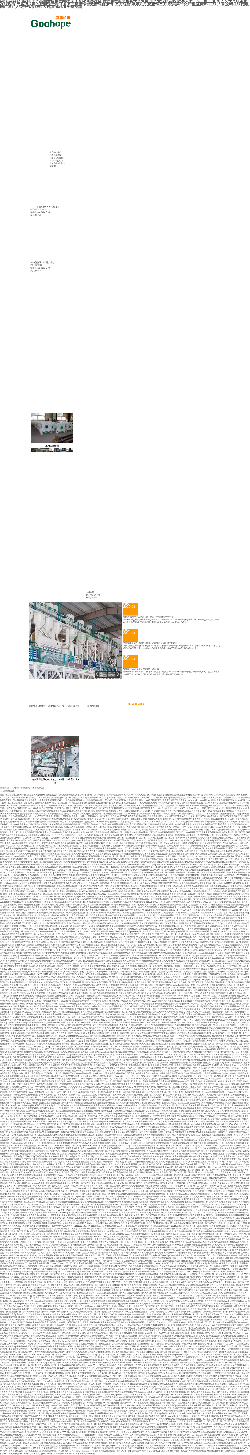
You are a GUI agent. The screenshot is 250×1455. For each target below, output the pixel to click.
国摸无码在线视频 (235, 982)
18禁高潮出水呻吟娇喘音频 (142, 1357)
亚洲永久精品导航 (147, 864)
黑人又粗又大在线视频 (229, 1046)
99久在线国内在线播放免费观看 (210, 800)
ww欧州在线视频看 (75, 1081)
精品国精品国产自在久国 (14, 1130)
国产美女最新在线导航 (86, 1421)
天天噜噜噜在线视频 (35, 993)
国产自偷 (92, 859)
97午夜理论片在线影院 (121, 1282)
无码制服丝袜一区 (101, 921)
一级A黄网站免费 (110, 1121)
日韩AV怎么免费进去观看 (224, 795)
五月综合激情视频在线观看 (213, 872)
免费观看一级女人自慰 (213, 883)
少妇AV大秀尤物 (44, 1095)
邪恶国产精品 (137, 1095)
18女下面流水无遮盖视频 (126, 1368)
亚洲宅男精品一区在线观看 (185, 1130)
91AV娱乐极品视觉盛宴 (121, 905)
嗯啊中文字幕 (41, 1188)
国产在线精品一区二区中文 (185, 1170)
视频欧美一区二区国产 (199, 1357)
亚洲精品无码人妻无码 (174, 870)
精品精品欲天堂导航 (226, 1328)
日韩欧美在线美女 (198, 1175)
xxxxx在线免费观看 (15, 1221)
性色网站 (56, 1314)
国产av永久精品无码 (31, 808)
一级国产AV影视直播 (225, 1132)
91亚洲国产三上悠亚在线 (204, 1443)
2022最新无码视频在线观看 (46, 1087)
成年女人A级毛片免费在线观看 (101, 878)
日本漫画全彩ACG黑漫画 (39, 1132)
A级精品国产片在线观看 (28, 998)
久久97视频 (190, 1132)
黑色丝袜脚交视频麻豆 (166, 1298)
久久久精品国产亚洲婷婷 (185, 915)
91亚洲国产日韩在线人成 (122, 998)
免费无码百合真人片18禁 (149, 808)
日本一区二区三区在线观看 (30, 1100)
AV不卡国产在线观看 (84, 1194)
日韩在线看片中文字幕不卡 (150, 896)
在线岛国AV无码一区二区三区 (235, 843)
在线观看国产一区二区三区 (171, 1084)
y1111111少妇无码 (82, 1226)
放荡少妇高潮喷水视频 (212, 843)
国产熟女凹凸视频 (235, 856)
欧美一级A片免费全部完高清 (134, 963)
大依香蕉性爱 (59, 1381)
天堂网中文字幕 (161, 934)
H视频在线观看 (104, 1344)
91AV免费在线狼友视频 (83, 819)
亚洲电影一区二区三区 (27, 926)
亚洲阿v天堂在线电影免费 (178, 795)
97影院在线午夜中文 (215, 1060)
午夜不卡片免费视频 (8, 1202)
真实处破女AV (144, 816)
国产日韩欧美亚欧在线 (132, 1263)
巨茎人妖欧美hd (112, 1199)
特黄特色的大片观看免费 (218, 1242)
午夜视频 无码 (206, 1038)
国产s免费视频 (92, 1221)
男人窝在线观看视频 (66, 1365)
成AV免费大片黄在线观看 (51, 1344)
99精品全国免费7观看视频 (113, 1223)
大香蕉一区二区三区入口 (161, 1285)
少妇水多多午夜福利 (44, 931)
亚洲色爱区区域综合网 (191, 950)
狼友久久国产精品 (182, 1242)
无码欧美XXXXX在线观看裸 (152, 1124)
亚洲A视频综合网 (225, 1341)
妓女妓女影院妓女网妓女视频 (124, 1344)
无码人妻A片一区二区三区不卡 (79, 1253)
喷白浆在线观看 (154, 1231)
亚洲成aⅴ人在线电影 (90, 1303)
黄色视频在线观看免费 (23, 1135)
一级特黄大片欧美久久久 (36, 1247)
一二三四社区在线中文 (207, 953)
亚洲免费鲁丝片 (72, 1191)
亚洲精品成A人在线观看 (39, 899)
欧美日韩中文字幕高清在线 (42, 1239)
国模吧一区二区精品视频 (164, 872)
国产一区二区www (33, 1191)
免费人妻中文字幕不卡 (122, 1349)
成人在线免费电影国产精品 (227, 1121)
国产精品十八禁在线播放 (158, 1338)
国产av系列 (164, 862)
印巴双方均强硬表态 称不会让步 (215, 1009)
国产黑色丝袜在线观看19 (146, 1229)
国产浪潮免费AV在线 (178, 1322)
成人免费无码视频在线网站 (111, 1328)
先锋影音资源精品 (198, 1178)
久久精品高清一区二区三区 (46, 1137)
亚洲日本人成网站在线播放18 (218, 851)
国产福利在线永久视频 (54, 1145)
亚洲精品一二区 (87, 1052)
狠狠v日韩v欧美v (179, 987)
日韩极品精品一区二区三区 (199, 1429)
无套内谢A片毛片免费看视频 (49, 1044)
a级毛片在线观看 (150, 1379)
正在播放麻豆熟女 (160, 875)
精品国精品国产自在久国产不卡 (233, 846)
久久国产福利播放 (173, 811)
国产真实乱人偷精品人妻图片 (34, 1006)
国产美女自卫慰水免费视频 (32, 1054)
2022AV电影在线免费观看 (42, 972)
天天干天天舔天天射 (97, 1250)
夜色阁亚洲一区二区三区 (213, 1221)
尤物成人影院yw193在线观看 (52, 1113)
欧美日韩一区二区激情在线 (59, 1247)
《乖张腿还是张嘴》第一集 (223, 1130)
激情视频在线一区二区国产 (226, 1033)
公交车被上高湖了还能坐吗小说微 (89, 1009)
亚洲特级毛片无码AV (139, 969)
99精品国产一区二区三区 (92, 1408)
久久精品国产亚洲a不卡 (200, 1354)
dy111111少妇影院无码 (234, 883)
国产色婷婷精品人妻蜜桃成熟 (140, 872)
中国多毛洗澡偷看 (158, 795)
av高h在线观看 (121, 1341)
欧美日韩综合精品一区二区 (144, 899)
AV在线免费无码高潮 (207, 1411)
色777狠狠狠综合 (218, 1001)
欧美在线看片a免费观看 (234, 1245)
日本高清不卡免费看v (146, 894)
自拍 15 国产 (210, 1100)
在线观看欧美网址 (187, 1397)
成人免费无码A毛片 (218, 859)
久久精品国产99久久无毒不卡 (138, 1178)
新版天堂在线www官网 (235, 800)
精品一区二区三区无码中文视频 (31, 1202)
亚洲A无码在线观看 (19, 1419)
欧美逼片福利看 (220, 1306)
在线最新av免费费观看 (26, 1379)
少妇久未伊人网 (146, 1221)
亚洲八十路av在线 (100, 867)
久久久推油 (144, 1054)
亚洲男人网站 (66, 1312)
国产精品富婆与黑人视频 (100, 840)
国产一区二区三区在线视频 (121, 1338)
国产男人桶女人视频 (125, 1229)
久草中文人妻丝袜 (18, 1049)
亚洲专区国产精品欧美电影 (93, 1154)
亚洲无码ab (49, 1373)
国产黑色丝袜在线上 (161, 1282)
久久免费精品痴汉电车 (69, 1167)
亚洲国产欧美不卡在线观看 (237, 848)
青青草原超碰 (222, 1049)
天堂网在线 (227, 1218)
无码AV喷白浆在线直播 (76, 1360)
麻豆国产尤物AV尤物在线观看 (25, 1017)
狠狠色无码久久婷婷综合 (170, 1113)
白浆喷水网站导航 (199, 974)
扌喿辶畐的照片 (153, 1451)
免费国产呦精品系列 (19, 1432)
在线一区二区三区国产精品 (179, 969)
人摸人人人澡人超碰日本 (19, 1183)
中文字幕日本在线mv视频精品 (72, 856)
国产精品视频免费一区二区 (49, 937)
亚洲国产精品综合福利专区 (16, 843)
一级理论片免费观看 (192, 1092)
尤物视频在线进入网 (193, 1437)
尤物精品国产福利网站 (142, 1349)
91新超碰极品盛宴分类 (51, 880)
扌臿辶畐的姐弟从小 (38, 1079)
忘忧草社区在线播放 (117, 822)
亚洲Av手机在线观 (110, 1079)
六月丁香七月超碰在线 (95, 1386)
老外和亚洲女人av (66, 1119)
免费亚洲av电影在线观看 (119, 931)
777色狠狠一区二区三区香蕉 (53, 1408)
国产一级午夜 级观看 (166, 1145)
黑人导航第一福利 (226, 1266)
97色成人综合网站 (128, 894)
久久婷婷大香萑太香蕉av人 (216, 1301)
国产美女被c (67, 1060)
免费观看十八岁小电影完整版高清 (199, 942)
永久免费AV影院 (10, 1384)
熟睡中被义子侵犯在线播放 (65, 910)
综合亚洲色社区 (193, 797)
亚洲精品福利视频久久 (147, 1162)
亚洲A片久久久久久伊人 (153, 1421)
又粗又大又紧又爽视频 (147, 1130)
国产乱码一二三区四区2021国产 (172, 1014)
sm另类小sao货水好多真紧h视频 (22, 1255)
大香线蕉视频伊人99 (219, 1258)
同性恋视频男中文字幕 (149, 1424)
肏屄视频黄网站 (117, 1006)
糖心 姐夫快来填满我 (183, 1167)
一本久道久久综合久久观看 (79, 1180)
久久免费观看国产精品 (122, 1180)
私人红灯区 (141, 838)
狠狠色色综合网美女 (150, 1274)
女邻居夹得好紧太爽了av (62, 1186)
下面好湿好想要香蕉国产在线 (43, 819)
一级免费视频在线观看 (71, 880)
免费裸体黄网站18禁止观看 (99, 966)
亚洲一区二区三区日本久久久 (177, 1293)
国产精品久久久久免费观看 (132, 1186)
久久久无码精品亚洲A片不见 (233, 1271)
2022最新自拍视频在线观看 (96, 974)
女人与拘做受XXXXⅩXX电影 (12, 1429)
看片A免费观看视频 (22, 896)
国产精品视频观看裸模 (160, 1226)
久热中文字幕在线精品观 (110, 963)
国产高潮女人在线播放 (230, 1170)
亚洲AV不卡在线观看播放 (63, 1194)
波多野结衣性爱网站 (182, 1360)
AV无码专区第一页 (77, 1437)
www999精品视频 (25, 829)
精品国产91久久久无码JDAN (140, 1247)
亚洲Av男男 (70, 1453)
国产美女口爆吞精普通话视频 (128, 1269)
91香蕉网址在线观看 (149, 1081)
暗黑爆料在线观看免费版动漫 (122, 1301)
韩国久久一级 (237, 1274)
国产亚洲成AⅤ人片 (104, 1170)
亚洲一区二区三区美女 (28, 1116)
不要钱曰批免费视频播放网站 (120, 985)
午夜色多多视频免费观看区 (43, 870)
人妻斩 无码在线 (215, 854)
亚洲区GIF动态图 (10, 1234)
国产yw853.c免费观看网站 (105, 1113)
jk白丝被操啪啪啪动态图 (199, 1001)
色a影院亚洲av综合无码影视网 (184, 1411)
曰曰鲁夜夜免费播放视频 (22, 1009)
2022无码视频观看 (37, 1092)
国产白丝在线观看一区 (90, 1148)
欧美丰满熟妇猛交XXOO (180, 1199)
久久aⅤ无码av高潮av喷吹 (16, 1261)
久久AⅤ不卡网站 (211, 803)
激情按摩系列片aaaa (207, 1140)
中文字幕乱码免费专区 (20, 859)
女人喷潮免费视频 (99, 1089)
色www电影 (62, 1038)
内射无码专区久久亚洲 (194, 1095)
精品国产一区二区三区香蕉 (219, 1239)
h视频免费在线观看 (28, 1210)
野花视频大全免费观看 (95, 1392)
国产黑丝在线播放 (163, 1164)
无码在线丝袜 (185, 891)
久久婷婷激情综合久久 (223, 1028)
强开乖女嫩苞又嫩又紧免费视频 (124, 816)
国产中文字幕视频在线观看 (38, 1084)
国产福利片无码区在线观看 (57, 1151)
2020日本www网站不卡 (37, 1386)
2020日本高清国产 (175, 1186)
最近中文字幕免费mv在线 (166, 1137)
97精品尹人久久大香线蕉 (181, 963)
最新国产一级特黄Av (81, 1178)
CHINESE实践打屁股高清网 (172, 1111)
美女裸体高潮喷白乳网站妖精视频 (185, 990)
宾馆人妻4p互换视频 (39, 1033)
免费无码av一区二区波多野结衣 (41, 1411)
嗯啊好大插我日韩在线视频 (226, 963)
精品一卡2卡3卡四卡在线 (131, 945)
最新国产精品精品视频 (104, 1054)
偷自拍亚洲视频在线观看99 (96, 1309)
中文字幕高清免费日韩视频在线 (51, 800)
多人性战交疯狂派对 (67, 1445)
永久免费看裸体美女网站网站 (83, 1020)
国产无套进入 (218, 1199)
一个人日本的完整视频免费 (125, 950)
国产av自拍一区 (123, 1451)
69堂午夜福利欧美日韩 (24, 1400)
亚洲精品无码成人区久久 (73, 974)
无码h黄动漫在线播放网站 (84, 985)
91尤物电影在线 (185, 1229)
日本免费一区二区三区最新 (216, 934)
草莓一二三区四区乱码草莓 (181, 1403)
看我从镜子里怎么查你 (121, 1001)
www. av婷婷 (241, 795)
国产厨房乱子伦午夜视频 (55, 934)
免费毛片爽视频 (164, 1132)
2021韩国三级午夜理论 (169, 883)
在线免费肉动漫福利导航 (194, 1127)
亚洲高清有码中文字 (80, 1001)
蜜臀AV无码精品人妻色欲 (27, 1103)
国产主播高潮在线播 (8, 848)
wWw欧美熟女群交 (111, 1403)
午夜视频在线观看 (113, 1386)
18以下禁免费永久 (106, 1130)
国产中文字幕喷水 (198, 1255)
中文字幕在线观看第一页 (21, 1121)
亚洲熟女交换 (186, 937)
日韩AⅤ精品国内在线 (33, 1416)
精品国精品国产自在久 (67, 1196)
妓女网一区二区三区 (197, 816)
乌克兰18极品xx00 (203, 1036)
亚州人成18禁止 (200, 1167)
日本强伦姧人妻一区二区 (48, 891)
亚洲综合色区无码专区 (100, 1046)
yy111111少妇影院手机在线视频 (42, 947)
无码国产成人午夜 (95, 1116)
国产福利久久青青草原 (116, 795)
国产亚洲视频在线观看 (187, 1336)
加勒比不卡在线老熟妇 (216, 1025)
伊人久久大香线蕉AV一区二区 (114, 872)
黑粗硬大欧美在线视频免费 (203, 1234)
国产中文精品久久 (158, 972)
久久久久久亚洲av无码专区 (154, 848)
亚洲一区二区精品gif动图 (25, 974)
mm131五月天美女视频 (109, 1167)
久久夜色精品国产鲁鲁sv (231, 805)
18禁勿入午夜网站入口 (20, 1362)
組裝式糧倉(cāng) (57, 163)
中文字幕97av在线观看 (96, 913)
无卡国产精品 (98, 1196)
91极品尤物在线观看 (81, 1046)
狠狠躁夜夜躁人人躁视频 (236, 1207)
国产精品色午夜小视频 (152, 1261)
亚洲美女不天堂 (199, 819)
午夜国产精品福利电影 (226, 1397)
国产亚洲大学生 (177, 1079)
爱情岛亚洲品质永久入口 (126, 902)
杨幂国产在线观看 (103, 854)
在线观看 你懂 (33, 918)
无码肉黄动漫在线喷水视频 (221, 985)
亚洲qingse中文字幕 (166, 1250)
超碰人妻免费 (230, 1073)
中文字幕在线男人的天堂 (129, 993)
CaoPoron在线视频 (184, 1250)
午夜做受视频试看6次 (86, 1346)
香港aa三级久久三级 (31, 1170)
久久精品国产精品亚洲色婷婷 (100, 950)
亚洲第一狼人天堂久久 (91, 1416)
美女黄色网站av (66, 998)
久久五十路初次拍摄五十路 (73, 1282)
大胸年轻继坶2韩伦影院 (167, 1362)
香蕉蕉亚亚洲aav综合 (164, 1167)
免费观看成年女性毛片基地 (177, 923)
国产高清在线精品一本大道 (50, 1116)
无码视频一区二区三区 (50, 1274)
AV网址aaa (221, 1411)
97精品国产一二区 (180, 977)
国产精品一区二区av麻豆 (238, 974)
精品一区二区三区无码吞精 (153, 1309)
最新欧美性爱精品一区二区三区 (184, 1282)
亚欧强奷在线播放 (73, 1408)
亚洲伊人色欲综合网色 (9, 838)
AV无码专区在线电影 (78, 1429)
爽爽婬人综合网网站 (60, 878)
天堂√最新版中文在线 (177, 1408)
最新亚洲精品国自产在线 (59, 1325)
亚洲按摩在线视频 (165, 1057)
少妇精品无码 (20, 1386)
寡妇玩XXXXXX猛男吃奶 (178, 888)
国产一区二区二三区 (164, 1306)
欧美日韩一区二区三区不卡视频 (181, 1432)
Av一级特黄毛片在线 (239, 835)
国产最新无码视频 (140, 1180)
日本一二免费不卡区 (228, 1437)
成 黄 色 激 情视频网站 (238, 913)
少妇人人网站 (223, 1111)
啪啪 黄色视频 (230, 1215)
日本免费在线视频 (231, 1014)
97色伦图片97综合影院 (16, 1084)
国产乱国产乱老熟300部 (41, 1063)
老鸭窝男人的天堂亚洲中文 (212, 797)
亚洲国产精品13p (127, 1403)
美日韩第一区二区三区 (91, 1381)
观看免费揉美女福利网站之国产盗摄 (119, 1073)
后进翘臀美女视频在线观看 (157, 1143)
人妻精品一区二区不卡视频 (158, 963)
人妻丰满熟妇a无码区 (95, 1033)
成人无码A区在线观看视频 (53, 1191)
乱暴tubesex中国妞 (93, 1223)
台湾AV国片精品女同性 (175, 1207)
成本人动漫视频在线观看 (234, 1006)
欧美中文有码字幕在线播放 (57, 1349)
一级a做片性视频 (159, 942)
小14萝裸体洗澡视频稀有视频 (121, 867)
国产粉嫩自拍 (91, 1344)
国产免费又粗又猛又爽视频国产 (103, 1036)
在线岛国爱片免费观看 (75, 1231)
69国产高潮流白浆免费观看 (66, 1135)
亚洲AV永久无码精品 (121, 1095)
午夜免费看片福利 (115, 824)
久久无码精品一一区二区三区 (52, 1073)
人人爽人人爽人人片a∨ (204, 1325)
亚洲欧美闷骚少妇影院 (42, 1057)
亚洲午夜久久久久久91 (153, 1095)
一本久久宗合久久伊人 (106, 1394)
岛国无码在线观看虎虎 (73, 827)
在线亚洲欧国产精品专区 (219, 1269)
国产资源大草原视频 (11, 1164)
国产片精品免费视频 (183, 1231)
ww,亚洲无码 (186, 840)
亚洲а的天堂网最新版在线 (77, 805)
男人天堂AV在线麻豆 (89, 1167)
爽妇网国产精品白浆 (59, 899)
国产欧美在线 (229, 1004)
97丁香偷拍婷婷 (225, 947)
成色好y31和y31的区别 (133, 888)
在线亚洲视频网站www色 (212, 878)
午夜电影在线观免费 (168, 829)
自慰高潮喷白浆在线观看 (45, 1336)
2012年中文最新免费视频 (212, 1413)
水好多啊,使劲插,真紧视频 (79, 1030)
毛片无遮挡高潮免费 (131, 827)
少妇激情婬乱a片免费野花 (218, 1263)
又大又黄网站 (229, 1041)
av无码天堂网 (140, 1159)
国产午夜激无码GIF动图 (55, 1081)
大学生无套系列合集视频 (73, 1223)
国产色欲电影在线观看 (157, 1408)
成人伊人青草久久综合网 (162, 878)
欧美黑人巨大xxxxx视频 (125, 1052)
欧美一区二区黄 (207, 1448)
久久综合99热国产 (57, 1352)
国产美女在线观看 (213, 1151)
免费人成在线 (120, 1097)
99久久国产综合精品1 (34, 1178)
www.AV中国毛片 (70, 1341)
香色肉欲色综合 (140, 1338)
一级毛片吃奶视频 (146, 1167)
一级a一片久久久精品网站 (145, 1362)
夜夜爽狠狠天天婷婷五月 (19, 1333)
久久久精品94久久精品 (46, 1154)
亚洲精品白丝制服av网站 (105, 1229)
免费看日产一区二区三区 (144, 1306)
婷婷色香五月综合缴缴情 (190, 1009)
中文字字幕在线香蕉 (21, 1282)
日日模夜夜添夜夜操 (65, 875)
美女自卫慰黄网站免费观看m (111, 1320)
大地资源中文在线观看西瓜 (22, 1001)
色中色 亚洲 (86, 1140)
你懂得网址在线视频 (90, 1328)
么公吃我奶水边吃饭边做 (59, 1245)
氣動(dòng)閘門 (56, 160)
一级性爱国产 (46, 1012)
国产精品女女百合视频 (9, 953)
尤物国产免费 (190, 870)
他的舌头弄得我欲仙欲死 (73, 1344)
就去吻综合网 (231, 1154)
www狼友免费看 (54, 1060)
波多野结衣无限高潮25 (146, 907)
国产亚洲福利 (195, 923)
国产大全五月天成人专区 (77, 1028)
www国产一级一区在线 (234, 1017)
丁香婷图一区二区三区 (77, 1301)
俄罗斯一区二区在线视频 (117, 1445)
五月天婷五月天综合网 (66, 851)
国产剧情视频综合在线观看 (181, 1325)
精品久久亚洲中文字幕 (71, 1328)
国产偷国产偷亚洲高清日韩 (139, 1030)
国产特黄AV (239, 985)
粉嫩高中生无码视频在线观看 (103, 1215)
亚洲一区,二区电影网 (239, 942)
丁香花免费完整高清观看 (220, 870)
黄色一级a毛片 (15, 1006)
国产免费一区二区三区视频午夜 (224, 1320)
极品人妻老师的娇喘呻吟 (158, 1038)
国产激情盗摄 (74, 1330)
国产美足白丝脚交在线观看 (127, 1060)
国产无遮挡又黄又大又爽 (120, 921)
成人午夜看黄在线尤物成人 (107, 996)
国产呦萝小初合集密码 (168, 945)
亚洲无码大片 (22, 980)
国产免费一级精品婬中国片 (177, 1148)
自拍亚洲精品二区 (145, 1344)
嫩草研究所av (135, 1309)
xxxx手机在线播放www (147, 1014)
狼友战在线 (229, 1108)
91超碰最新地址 (191, 1140)
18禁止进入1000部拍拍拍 (14, 1301)
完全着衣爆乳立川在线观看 (27, 1073)
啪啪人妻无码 (121, 878)
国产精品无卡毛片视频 (12, 872)
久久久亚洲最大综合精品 (184, 1306)
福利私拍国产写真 (7, 1103)
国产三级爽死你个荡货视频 (164, 1116)
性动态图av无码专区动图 (232, 1352)
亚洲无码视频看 (202, 985)
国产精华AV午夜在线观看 (186, 838)
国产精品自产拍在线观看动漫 (27, 1360)
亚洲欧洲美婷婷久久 (82, 1368)
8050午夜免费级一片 (67, 1421)
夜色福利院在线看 (132, 1279)
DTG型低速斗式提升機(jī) (42, 262)
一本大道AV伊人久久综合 (146, 1250)
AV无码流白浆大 (38, 1349)
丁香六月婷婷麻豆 (40, 1352)
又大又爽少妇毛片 (173, 953)
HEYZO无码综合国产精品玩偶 (29, 963)
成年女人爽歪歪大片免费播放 (32, 795)
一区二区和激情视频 (78, 1207)
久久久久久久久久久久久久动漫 (177, 974)
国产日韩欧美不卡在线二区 (32, 1081)
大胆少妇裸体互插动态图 (30, 883)
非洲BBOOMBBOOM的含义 (120, 1089)
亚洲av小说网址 (138, 1022)
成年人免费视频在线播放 (53, 805)
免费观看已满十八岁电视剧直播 (175, 1269)
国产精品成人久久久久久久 (157, 1199)
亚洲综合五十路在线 (190, 1097)
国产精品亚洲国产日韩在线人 (70, 961)
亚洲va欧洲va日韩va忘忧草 (228, 1362)
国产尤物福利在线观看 (138, 1255)
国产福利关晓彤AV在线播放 (75, 814)
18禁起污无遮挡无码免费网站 (193, 1344)
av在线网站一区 (43, 1020)
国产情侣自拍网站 (14, 808)
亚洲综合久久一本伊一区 (122, 1362)
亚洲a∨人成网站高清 (100, 1427)
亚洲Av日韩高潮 (194, 987)
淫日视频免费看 (128, 1212)
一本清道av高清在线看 (32, 805)
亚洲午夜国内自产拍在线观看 (184, 1164)
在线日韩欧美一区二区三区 (213, 1405)
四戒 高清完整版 (26, 1424)
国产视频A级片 (190, 1389)
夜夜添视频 (148, 1263)
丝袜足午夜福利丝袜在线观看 (118, 1357)
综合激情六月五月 (197, 851)
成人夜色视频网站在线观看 (115, 829)
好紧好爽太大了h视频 (48, 1196)
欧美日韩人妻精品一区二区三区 (123, 1068)
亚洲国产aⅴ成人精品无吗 (201, 795)
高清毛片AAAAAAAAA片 (48, 977)
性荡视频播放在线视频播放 (83, 803)
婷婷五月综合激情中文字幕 (129, 891)
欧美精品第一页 (118, 1038)
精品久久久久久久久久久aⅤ (221, 1172)
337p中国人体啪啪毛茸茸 (15, 918)
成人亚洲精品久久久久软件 (217, 1159)
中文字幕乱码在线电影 (219, 929)
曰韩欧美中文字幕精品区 (10, 1012)
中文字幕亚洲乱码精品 (129, 886)
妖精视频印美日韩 (14, 1322)
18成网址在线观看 (67, 929)
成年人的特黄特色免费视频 (81, 1105)
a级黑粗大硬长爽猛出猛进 (223, 1036)
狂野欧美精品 (120, 939)
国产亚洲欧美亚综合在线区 (66, 1370)
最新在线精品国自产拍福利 (191, 883)
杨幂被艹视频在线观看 (14, 1440)
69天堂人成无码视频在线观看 (73, 797)
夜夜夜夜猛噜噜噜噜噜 (23, 862)
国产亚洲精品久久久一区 (210, 1352)
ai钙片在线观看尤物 (90, 891)
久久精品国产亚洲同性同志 (123, 1290)
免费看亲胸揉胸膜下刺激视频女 (31, 1151)
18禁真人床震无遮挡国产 (17, 966)
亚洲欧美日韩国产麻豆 (33, 1231)
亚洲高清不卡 (132, 1277)
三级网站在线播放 (64, 1250)
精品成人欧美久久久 (100, 1006)
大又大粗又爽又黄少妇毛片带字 (115, 1314)
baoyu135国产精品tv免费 (183, 985)
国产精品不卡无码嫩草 (50, 1312)
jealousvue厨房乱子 (109, 937)
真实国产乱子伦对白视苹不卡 (24, 1212)
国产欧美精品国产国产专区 (152, 827)
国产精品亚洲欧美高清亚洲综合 (55, 1298)
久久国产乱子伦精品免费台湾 (211, 918)
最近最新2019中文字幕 (220, 1162)
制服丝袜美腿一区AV (105, 1346)
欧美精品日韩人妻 (191, 1352)
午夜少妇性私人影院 (127, 907)
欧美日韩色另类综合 (17, 993)
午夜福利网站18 (35, 982)
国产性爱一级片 (79, 808)
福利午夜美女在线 (179, 939)
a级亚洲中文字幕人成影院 (200, 1338)
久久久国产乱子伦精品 (171, 1097)
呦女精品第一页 (162, 1194)
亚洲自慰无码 (211, 1111)
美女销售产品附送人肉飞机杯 (204, 1341)
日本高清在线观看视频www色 (171, 1081)
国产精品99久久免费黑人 (167, 1384)
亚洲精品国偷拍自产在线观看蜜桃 (187, 1063)
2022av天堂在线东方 (27, 929)
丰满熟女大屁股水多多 (30, 1421)
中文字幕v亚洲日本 (48, 875)
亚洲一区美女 (114, 955)
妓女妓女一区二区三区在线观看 (37, 1354)
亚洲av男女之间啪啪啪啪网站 (30, 848)
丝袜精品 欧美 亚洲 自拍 (75, 1068)
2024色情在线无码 (175, 1100)
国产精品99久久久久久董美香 (209, 1386)
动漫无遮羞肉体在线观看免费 (105, 993)
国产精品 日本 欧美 (29, 1303)
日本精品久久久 (142, 1403)
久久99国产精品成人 (34, 1301)
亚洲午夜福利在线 (12, 1054)
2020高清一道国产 (190, 1400)
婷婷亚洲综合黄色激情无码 (108, 1124)
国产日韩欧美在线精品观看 (92, 1012)
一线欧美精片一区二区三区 (228, 1188)
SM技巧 (165, 896)
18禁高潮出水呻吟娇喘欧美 (213, 1277)
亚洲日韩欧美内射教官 (18, 1338)
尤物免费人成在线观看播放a (74, 1403)
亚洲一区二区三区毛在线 (134, 1076)
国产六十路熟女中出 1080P (85, 1186)
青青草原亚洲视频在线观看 (34, 1389)
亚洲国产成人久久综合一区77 (39, 913)
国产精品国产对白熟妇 (106, 1421)
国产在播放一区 (229, 1135)
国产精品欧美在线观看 (127, 1376)
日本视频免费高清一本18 (178, 1121)
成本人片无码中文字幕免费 (118, 1063)
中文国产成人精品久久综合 (101, 1092)
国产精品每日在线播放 (128, 1427)
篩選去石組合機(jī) (57, 158)
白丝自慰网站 (44, 1076)
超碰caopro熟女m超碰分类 (14, 907)
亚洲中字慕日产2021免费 (200, 888)
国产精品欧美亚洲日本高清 (218, 1255)
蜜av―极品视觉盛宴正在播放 (196, 1084)
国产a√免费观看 (143, 1285)
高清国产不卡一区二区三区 (96, 958)
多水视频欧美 (14, 1421)
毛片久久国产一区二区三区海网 (98, 1255)
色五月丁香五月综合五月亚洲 (154, 1330)
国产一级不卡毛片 (112, 1033)
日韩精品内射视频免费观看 (56, 1429)
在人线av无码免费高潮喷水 (176, 1124)
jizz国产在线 (153, 1352)
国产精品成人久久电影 (115, 1317)
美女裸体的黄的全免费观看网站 (226, 894)
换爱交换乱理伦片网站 (32, 1148)
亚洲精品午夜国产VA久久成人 (143, 1063)
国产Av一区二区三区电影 (109, 1186)
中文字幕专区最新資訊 (183, 1368)
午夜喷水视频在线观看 (142, 1287)
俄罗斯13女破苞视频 (60, 1132)
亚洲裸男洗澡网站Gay (109, 1303)
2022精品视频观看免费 (92, 800)
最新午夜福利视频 (24, 1065)
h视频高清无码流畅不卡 (168, 1229)
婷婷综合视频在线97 (96, 1360)
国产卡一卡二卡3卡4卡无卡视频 (224, 1312)
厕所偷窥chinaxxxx (84, 1365)
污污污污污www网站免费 (32, 814)
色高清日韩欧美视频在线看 (167, 1397)
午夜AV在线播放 (77, 1320)
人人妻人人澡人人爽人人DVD (186, 1346)
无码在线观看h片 (205, 864)
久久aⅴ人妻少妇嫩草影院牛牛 (18, 1036)
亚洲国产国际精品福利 (156, 1020)
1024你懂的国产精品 (191, 1041)
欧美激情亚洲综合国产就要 (22, 1317)
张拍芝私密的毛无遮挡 (96, 1231)
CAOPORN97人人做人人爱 (28, 1408)
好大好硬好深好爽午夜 (101, 1373)
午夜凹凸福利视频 (130, 929)
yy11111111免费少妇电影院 (30, 1071)
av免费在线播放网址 (144, 1119)
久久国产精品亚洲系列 (31, 1309)
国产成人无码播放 (112, 1028)
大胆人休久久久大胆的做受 (95, 915)
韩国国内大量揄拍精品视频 (77, 1162)
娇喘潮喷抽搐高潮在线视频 (117, 1437)
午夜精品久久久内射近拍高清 (41, 1338)
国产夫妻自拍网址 (53, 1202)
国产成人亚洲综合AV (35, 1429)
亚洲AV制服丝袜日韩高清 (231, 1365)
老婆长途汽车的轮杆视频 (100, 1362)
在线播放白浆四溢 (184, 1295)
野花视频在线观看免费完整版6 (182, 1204)
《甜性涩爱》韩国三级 (94, 1199)
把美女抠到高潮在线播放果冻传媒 (76, 1215)
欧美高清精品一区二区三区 (134, 1204)
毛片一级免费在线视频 (12, 1451)
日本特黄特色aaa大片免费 (18, 1306)
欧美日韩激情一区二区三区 (146, 982)
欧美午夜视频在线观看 (129, 923)
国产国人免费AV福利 (67, 1025)
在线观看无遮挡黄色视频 (47, 1445)
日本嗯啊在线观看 (205, 955)
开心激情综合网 (236, 934)
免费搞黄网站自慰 (210, 1063)
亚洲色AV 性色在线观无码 (103, 1022)
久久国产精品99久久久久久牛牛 (22, 1392)
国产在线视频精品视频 (18, 1132)
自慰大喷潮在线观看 (168, 1239)
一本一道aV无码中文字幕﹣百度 (171, 843)
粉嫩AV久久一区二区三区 (89, 1370)
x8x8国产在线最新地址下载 (16, 902)
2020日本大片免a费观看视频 (126, 1164)
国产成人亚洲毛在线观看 (209, 1336)
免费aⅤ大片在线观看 (106, 1354)
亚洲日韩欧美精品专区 (139, 1435)
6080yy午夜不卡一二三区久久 (198, 1416)
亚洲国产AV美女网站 (212, 921)
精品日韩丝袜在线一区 (114, 1009)
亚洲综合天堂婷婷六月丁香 (196, 1202)
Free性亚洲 (117, 1204)
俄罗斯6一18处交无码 (23, 905)
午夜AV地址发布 (204, 1054)
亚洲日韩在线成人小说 (9, 846)
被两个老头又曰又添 (67, 1376)
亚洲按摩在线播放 (56, 1159)
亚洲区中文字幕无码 (62, 816)
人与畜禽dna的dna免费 (130, 1405)
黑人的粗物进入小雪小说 (124, 1411)
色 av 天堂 (109, 1057)
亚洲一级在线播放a (73, 1389)
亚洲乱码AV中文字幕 (222, 955)
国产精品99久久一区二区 (217, 808)
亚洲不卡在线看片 (77, 1386)
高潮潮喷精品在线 (136, 1065)
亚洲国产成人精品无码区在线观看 (203, 1266)
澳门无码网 (130, 966)
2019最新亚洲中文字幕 (32, 1014)
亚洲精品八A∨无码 (115, 1076)
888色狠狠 (140, 958)
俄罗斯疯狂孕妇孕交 (132, 1328)
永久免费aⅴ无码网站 (134, 1137)
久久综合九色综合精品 (93, 1419)
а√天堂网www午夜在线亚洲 (204, 1049)
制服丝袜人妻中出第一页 (230, 1145)
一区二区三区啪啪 (150, 1025)
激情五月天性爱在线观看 (67, 886)
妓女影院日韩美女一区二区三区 (224, 1389)
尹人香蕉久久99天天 (71, 1148)
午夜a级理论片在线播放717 (60, 838)
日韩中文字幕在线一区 (208, 1274)
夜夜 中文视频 (182, 1001)
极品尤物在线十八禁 (180, 851)
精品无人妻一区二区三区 (77, 934)
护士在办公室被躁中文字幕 (235, 1223)
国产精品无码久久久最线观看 (221, 1079)
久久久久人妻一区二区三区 (53, 1111)
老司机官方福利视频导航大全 (227, 1253)
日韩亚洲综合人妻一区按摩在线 (177, 1341)
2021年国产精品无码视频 (126, 1130)
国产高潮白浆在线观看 (131, 926)
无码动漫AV (50, 1293)
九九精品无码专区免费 (104, 1239)
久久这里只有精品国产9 (235, 1148)
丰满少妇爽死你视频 (239, 950)
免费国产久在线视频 (179, 1317)
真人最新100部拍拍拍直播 (187, 1188)
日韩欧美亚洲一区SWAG (39, 843)
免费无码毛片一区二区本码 (170, 1092)
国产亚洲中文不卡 (117, 1178)
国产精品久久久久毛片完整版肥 (64, 902)
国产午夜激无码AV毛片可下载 (134, 1386)
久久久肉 (150, 838)
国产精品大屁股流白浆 (207, 1384)
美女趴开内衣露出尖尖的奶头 (129, 1354)
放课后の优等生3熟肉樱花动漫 (114, 1443)
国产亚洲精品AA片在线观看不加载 (136, 875)
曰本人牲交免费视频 (13, 1389)
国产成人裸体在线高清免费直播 (120, 1250)
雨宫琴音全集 (68, 1116)
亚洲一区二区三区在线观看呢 (101, 987)
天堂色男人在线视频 (231, 1333)
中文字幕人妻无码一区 (40, 1285)
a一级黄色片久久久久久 (150, 1156)
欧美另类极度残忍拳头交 (69, 1140)
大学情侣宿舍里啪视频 (92, 848)
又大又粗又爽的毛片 (140, 905)
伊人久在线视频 (115, 961)
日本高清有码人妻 (105, 1097)
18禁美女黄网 (43, 1255)
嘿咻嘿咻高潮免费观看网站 (55, 1330)
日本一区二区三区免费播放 (234, 1394)
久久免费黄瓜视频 (74, 1287)
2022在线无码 (110, 1188)
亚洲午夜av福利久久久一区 (191, 827)
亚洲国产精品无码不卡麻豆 (25, 1025)
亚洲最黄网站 (229, 854)
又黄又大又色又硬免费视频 (147, 1365)
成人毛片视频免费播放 (78, 1357)
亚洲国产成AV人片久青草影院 (165, 1012)
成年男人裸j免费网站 (109, 907)
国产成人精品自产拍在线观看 (58, 1397)
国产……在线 (234, 1344)
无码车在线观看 (239, 862)
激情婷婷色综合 (132, 1424)
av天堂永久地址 (240, 1028)
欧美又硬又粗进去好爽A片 (83, 1057)
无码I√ (196, 1038)
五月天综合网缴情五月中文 (192, 926)
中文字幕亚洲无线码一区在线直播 (224, 1084)
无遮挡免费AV (157, 816)
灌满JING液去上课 (193, 1135)
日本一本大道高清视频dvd (141, 1116)
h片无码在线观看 (26, 945)
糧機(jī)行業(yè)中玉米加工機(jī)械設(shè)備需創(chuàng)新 (148, 617)
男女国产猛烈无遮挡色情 (17, 1079)
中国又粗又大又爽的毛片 (19, 1349)
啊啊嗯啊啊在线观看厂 (227, 907)
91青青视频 (88, 1108)
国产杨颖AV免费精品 (199, 896)
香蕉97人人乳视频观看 (104, 1052)
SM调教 (216, 1317)
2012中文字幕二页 (31, 872)
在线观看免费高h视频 (9, 945)
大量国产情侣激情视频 (149, 886)
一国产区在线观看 (95, 1188)
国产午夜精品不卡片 (28, 942)
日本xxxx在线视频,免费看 (136, 1196)
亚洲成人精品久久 (60, 1306)
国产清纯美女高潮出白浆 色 (178, 1309)
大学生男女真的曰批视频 (60, 1046)
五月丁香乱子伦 (93, 937)
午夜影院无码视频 (71, 963)
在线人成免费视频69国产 (221, 886)
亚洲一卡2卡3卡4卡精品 (21, 870)
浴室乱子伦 (71, 923)
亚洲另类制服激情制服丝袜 (145, 985)
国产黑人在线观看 (192, 1448)
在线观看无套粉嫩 (143, 966)
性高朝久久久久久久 (237, 808)
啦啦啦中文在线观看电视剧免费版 (167, 1108)
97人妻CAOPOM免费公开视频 (95, 982)
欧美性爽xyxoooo (96, 1028)
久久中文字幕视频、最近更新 (231, 1285)
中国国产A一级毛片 (126, 1218)
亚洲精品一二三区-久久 (173, 1394)
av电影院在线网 (145, 1427)
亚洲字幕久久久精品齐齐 (104, 1105)
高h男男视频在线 (85, 921)
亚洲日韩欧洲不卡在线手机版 (181, 880)
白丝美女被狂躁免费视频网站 (141, 1194)
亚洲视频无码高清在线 (148, 1105)
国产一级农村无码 (12, 990)
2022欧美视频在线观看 (127, 1253)
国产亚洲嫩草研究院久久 (195, 1156)
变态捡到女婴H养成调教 (213, 1376)
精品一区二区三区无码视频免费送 (62, 969)
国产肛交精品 (148, 926)
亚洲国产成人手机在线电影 (206, 1349)
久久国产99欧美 (32, 1130)
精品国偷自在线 (171, 921)
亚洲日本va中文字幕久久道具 (162, 822)
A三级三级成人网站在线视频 (216, 1113)
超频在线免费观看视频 (111, 1312)
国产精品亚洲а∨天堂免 (232, 1151)
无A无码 (75, 1354)
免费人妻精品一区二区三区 (233, 832)
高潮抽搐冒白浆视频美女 (158, 1204)
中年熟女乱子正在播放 (58, 1033)
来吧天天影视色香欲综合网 (165, 1247)
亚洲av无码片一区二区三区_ (28, 1298)
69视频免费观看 (41, 945)
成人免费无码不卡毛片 (16, 1344)
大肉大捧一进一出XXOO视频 (180, 1443)
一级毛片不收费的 (204, 894)
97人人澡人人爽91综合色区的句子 (211, 915)
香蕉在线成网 (52, 795)
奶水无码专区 (169, 1354)
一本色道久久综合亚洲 (222, 1076)
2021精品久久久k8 (237, 1242)
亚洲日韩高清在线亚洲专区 (86, 875)
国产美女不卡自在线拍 (103, 1411)
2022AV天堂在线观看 (200, 1320)
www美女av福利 (77, 972)
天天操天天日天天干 (199, 1440)
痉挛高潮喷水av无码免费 (184, 1052)
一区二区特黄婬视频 (238, 1196)
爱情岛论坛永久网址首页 (169, 1105)
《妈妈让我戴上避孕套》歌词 (174, 1429)
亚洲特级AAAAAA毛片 (213, 1427)
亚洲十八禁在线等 (128, 955)
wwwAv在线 (139, 998)
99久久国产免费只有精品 (132, 1416)
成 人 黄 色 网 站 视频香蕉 (226, 990)
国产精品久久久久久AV (44, 1135)
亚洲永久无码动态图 (212, 829)
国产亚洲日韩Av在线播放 (32, 923)
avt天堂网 (100, 1057)
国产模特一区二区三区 (109, 1081)
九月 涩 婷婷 (159, 1221)
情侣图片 (114, 1427)
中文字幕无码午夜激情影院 (55, 1030)
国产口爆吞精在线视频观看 (103, 1269)
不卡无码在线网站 (94, 1440)
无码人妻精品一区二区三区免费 (103, 1274)
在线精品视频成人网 (178, 862)
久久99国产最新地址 (150, 1266)
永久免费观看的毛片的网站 (127, 1103)
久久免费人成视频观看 (82, 1060)
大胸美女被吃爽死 (61, 1258)
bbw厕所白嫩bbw (14, 1068)
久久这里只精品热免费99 (90, 846)
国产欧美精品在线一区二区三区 (185, 1089)
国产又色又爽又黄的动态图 (159, 1089)
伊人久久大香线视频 (225, 1022)
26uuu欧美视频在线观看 (154, 1207)
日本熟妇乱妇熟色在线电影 (107, 910)
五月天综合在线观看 (71, 1242)
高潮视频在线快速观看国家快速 (101, 918)
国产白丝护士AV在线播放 (53, 1453)
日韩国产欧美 (59, 913)
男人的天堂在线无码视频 (184, 1033)
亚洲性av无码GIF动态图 (26, 1097)
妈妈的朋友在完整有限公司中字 (18, 856)
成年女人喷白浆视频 (61, 1121)
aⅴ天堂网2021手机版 (115, 1336)
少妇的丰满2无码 (78, 1338)
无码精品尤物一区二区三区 (23, 1044)
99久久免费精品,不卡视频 (186, 864)
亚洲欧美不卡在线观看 (60, 1333)
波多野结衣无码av (51, 982)
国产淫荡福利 (67, 1379)
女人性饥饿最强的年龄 (26, 1290)
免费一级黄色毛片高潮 (179, 896)
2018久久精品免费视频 (30, 854)
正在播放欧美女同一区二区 (116, 1012)
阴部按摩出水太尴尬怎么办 (55, 1301)
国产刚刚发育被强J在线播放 (41, 980)
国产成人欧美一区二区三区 (218, 1421)
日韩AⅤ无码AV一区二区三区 (63, 1263)
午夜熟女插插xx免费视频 (44, 1164)
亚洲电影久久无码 (90, 1130)
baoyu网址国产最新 (176, 1416)
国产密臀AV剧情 (65, 1424)
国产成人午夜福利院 (236, 1105)
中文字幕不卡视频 (113, 1261)
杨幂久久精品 (40, 1060)
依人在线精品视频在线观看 (74, 1440)
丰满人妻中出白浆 (27, 838)
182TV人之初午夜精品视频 (200, 1317)
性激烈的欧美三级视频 (32, 832)
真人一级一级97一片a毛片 (105, 1156)
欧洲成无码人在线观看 (111, 846)
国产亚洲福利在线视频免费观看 (167, 1277)
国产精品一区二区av (101, 1234)
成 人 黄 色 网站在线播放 (184, 1057)
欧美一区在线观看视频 (196, 1370)
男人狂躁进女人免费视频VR (69, 1154)
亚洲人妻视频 (94, 1111)
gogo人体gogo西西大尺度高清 (47, 1400)
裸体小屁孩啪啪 (30, 1279)
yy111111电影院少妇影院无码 (119, 1100)
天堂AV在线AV (91, 1320)
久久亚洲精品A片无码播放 (147, 1092)
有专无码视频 (54, 1041)
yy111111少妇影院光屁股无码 (66, 990)
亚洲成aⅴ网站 (182, 1354)
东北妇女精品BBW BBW (227, 1124)
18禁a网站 (83, 987)
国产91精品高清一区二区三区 (89, 1025)
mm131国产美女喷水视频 (58, 1079)
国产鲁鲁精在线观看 (178, 1180)
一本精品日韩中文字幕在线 (81, 905)
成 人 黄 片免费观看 (164, 1368)
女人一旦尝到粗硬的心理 (121, 1046)
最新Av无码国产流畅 (95, 1151)
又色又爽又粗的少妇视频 (67, 846)
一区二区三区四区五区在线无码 (31, 1242)
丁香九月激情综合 (27, 931)
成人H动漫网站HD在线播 (90, 902)
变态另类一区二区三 (201, 1419)
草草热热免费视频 (229, 1370)
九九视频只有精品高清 (166, 907)
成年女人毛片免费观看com (18, 1239)
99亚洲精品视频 (93, 856)
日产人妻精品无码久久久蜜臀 (98, 1282)
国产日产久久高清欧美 (81, 1089)
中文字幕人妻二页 (30, 851)
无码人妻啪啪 (105, 1132)
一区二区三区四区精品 (132, 848)
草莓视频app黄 (118, 966)
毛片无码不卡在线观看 (64, 1009)
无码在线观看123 (202, 1162)
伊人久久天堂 (66, 1274)
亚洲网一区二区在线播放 (45, 1143)
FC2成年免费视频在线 (9, 1210)
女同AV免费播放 (45, 990)
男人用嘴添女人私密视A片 (116, 1247)
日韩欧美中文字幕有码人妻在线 (57, 1178)
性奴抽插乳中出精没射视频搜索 (121, 958)
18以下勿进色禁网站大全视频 (126, 859)
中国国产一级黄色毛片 (173, 1095)
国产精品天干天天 (134, 1097)
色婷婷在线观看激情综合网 (226, 1325)
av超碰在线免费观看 (104, 1084)
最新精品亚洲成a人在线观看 (224, 977)
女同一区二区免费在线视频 (215, 1295)
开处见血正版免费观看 (217, 1298)
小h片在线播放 (183, 1178)
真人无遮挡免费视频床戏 (81, 1234)
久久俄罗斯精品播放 (219, 1373)
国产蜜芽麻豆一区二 (224, 899)
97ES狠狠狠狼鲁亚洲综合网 (65, 921)
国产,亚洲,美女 (87, 1159)
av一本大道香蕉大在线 (136, 1020)
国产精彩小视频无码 (28, 1167)
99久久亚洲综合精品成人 (87, 923)
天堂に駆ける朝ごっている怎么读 (202, 1212)
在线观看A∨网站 (138, 1451)
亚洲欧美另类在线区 (71, 1202)
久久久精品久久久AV (48, 1049)
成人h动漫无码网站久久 (169, 913)
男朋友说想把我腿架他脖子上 (204, 969)
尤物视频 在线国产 (160, 880)
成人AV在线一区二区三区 (208, 1145)
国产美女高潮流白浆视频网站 (234, 829)
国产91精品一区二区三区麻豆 (99, 808)
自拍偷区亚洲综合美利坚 (148, 1017)
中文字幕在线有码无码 (81, 1397)
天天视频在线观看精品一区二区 (185, 1314)
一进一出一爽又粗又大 (178, 934)
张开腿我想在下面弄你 (98, 805)
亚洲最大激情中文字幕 (202, 1191)
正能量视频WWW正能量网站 (31, 955)
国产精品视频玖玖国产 (211, 923)
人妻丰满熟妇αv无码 (238, 1301)
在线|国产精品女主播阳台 (105, 1451)
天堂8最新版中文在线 (62, 1057)
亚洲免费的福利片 (129, 896)
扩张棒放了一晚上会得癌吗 (191, 1087)
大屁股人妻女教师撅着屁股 (53, 883)
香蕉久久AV (200, 1215)
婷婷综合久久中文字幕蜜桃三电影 (227, 1191)
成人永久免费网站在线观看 (134, 856)
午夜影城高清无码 (198, 1242)
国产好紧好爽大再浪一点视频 (74, 1127)
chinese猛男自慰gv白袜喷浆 (90, 1435)
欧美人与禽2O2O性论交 (152, 891)
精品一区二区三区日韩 (16, 913)
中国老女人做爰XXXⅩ (235, 972)
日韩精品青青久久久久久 (175, 1421)
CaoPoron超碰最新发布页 (11, 1365)
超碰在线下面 (113, 945)
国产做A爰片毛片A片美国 (151, 1394)
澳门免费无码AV (230, 1386)
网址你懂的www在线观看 (141, 1044)
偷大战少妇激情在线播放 (28, 1108)
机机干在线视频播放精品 (178, 1175)
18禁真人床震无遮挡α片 (186, 1145)
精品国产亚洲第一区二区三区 (45, 856)
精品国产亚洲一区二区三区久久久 (143, 913)
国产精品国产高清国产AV (68, 1236)
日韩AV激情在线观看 (193, 1073)
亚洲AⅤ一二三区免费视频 (102, 1258)
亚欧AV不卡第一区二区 (193, 1004)
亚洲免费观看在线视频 (228, 1057)
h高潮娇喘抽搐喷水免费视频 (115, 1025)
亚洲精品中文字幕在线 (210, 1271)
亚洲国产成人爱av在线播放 (33, 1226)
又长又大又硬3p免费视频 (131, 1135)
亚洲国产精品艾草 (27, 886)
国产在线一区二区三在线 (192, 1435)
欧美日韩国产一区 (127, 996)
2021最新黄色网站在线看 (146, 1057)
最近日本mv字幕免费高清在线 (64, 1435)
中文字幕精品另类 (230, 1279)
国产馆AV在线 (208, 1253)
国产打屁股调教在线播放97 (236, 1199)
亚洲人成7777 (60, 1432)
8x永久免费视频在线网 (29, 1113)
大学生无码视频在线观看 (127, 1140)
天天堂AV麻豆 (28, 1156)
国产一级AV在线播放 (162, 1333)
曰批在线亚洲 (191, 1285)
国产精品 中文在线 (100, 811)
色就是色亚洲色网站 (99, 1178)
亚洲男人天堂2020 (127, 1295)
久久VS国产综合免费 (43, 816)
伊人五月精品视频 (88, 1330)
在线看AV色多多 (81, 998)
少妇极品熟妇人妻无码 (239, 1049)
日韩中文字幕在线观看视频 (117, 1392)
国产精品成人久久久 (230, 980)
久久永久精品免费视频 (228, 1293)
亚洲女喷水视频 (68, 1041)
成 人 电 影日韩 (38, 1036)
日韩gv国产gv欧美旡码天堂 (24, 1095)
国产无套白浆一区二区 (96, 1245)
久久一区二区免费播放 (162, 1349)
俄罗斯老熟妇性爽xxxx (53, 1175)
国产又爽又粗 (120, 1448)
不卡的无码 (197, 993)
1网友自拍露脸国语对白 (81, 867)
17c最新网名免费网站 (52, 1148)
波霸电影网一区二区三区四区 (164, 1178)
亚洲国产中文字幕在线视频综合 (64, 822)
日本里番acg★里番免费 (30, 953)
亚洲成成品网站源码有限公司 (71, 795)
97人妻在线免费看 (157, 811)
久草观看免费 (95, 1143)
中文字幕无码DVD (113, 1191)
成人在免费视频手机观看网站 (87, 1443)
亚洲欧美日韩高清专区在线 (128, 1274)
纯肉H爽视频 (96, 1030)
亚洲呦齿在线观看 (63, 1373)
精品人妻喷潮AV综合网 (98, 934)
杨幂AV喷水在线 (10, 1266)
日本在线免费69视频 (33, 1221)
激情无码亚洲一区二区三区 (161, 1054)
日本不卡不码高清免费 (209, 1314)
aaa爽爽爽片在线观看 (23, 921)
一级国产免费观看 (237, 939)
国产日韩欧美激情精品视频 (231, 1314)
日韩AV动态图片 (165, 1046)
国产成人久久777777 (221, 1416)
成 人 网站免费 (11, 1116)
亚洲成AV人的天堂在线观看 (75, 1175)
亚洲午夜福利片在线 (232, 1210)
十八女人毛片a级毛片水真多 (36, 1405)
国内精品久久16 (101, 1071)
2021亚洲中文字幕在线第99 (132, 910)
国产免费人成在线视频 (77, 859)
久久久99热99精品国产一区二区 (116, 1440)
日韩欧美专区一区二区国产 (45, 1424)
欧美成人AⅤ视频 (114, 929)
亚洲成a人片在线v (50, 832)
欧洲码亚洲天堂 (42, 1199)
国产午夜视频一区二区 (77, 966)
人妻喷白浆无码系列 (142, 1188)
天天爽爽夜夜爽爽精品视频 (161, 1033)
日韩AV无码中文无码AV (38, 824)
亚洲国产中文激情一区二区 (107, 1384)
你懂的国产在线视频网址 (163, 966)
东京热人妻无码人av (117, 805)
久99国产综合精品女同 (82, 926)
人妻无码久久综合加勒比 (79, 1427)
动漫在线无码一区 (7, 1097)
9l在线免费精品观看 (137, 1151)
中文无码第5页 (33, 1344)
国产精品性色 (195, 848)
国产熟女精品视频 (139, 953)
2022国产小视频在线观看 (164, 1218)
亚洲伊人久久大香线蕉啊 (133, 1210)
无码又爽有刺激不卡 (111, 1405)
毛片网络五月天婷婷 (197, 1330)
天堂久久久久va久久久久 (185, 800)
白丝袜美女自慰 (18, 1191)
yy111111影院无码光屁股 (156, 1175)
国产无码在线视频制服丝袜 (152, 1293)
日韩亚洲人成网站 (170, 891)
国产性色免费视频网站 (44, 1394)
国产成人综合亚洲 (166, 1162)
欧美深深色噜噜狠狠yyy (37, 1022)
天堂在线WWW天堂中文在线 (230, 969)
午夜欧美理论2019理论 (141, 1440)
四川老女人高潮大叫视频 (231, 1097)
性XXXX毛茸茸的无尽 (191, 1379)
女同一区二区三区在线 (134, 1009)
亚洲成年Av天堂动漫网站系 (138, 1226)
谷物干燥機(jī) (55, 155)
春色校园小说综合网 (78, 878)
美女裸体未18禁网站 (201, 905)
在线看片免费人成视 (42, 905)
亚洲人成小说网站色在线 (48, 1052)
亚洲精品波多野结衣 (102, 1349)
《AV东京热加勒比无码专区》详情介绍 (74, 1269)
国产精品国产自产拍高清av (147, 1183)
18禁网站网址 (204, 1389)
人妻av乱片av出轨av (87, 886)
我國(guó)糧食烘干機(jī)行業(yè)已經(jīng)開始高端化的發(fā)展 (150, 643)
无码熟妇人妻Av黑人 (58, 1322)
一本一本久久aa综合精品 (174, 859)
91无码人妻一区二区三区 (33, 1127)
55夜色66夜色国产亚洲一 (164, 1263)
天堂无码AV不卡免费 (215, 1330)
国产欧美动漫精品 (122, 1022)
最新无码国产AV (65, 1266)
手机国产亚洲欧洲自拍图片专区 (183, 958)
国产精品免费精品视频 (118, 1309)
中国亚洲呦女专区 (218, 824)
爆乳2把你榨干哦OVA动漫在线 (58, 1089)
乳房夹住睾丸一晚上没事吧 (143, 1242)
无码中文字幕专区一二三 (217, 1344)
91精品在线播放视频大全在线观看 (21, 950)
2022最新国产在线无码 (131, 846)
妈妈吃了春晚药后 (156, 1312)
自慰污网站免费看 (34, 1175)
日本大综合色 (83, 1279)
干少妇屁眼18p (216, 931)
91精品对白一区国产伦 (158, 1180)
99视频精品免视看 (104, 859)
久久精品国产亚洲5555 (208, 1285)
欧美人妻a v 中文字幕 (149, 1084)
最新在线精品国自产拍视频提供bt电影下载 (23, 1427)
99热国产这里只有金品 (147, 950)
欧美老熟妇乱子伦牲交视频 (197, 835)
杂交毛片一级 (77, 816)
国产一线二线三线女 (77, 1306)
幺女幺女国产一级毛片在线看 (93, 1063)
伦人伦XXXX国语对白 (185, 1028)
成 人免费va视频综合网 (131, 1261)
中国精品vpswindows (79, 1079)
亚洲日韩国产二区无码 (206, 1397)
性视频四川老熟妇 (22, 972)
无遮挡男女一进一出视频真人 (226, 1194)
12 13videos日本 (79, 1247)
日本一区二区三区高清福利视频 (151, 1400)
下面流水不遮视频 (16, 1357)
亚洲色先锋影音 (164, 1215)
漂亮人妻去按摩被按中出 (236, 872)
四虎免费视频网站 (67, 977)
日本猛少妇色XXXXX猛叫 (197, 856)
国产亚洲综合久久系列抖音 (237, 1226)
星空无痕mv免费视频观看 (19, 1063)
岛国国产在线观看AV (80, 1143)
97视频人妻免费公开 (126, 843)
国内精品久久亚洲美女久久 (164, 1295)
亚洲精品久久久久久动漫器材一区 (111, 1020)
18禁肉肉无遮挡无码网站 (93, 1137)
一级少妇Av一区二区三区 (117, 913)
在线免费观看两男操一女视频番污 (136, 980)
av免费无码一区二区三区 (80, 1183)
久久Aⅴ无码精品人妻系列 (97, 1068)
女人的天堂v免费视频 (158, 969)
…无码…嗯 (82, 950)
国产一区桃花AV (30, 977)
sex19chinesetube (64, 1368)
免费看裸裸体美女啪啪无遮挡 (116, 1116)
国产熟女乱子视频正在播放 (198, 1381)
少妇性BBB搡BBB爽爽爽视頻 (132, 1303)
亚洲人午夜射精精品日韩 (211, 1041)
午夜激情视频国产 (78, 1245)
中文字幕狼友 (115, 926)
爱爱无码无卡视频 (52, 848)
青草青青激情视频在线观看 (20, 1223)
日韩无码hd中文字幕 (19, 1038)
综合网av (145, 993)
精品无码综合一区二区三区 (218, 816)
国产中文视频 (95, 1079)
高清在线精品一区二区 (166, 899)
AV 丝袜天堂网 (182, 822)
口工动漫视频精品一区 (58, 1357)
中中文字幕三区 (234, 1379)
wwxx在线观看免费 (29, 990)
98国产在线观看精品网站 (104, 1325)
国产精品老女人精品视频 (10, 1309)
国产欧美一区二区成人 (73, 958)
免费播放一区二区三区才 (142, 921)
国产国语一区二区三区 (127, 1017)
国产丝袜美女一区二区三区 (228, 1392)
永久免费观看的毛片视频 (59, 1413)
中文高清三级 (94, 1127)
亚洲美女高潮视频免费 (196, 1014)
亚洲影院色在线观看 (180, 1357)
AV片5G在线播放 (169, 1068)
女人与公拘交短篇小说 (46, 950)
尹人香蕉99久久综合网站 (45, 1368)
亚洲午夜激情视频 (217, 1226)
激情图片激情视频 (136, 1341)
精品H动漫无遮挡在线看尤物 (39, 907)
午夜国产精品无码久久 (132, 1379)
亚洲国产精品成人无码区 (203, 1044)
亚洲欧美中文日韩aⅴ (198, 1269)
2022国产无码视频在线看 (14, 1111)
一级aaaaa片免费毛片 (18, 824)
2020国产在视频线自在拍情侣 (64, 1084)
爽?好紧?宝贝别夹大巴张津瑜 (231, 1250)
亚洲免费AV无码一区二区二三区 (175, 1103)
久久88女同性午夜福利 (174, 1312)
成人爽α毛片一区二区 (213, 1004)
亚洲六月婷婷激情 (80, 1274)
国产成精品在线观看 (121, 1044)
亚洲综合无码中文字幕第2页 (165, 1044)
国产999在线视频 (221, 942)
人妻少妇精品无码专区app (82, 1293)
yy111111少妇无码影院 (181, 1303)
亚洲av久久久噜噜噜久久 (81, 1325)
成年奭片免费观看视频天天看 (219, 1175)
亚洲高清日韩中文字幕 (191, 1236)
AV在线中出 (86, 1022)
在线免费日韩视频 (119, 854)
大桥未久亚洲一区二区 (55, 1036)
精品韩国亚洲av (11, 1162)
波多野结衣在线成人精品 (168, 1009)
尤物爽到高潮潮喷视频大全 (140, 1012)
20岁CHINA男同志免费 (232, 1290)
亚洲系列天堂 (43, 1180)
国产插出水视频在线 (76, 1221)
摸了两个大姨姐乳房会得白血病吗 (114, 870)
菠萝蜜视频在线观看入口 (29, 1274)
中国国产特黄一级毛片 (127, 1036)
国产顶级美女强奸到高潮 (137, 811)
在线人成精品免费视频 (85, 1285)
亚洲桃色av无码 (213, 1365)
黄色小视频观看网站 (146, 1368)
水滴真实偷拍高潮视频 (139, 1325)
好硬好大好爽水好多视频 (172, 1389)
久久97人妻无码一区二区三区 (205, 1250)
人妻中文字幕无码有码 (16, 1022)
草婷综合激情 (225, 1261)
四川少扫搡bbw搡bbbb (99, 1065)
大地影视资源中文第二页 (183, 1349)
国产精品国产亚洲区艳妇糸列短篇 (29, 1089)
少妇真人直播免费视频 (140, 1049)
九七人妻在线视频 (196, 934)
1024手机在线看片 (97, 1317)
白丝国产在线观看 (105, 1041)
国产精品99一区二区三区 (179, 1172)
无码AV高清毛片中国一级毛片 (118, 1360)
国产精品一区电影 (151, 1239)
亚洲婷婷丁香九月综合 (60, 1020)
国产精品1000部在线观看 (134, 1111)
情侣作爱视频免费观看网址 (233, 921)
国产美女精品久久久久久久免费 (143, 1437)
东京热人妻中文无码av (29, 1194)
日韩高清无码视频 (77, 1151)
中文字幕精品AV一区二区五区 (97, 816)
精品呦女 (58, 1223)
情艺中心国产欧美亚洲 (20, 1285)
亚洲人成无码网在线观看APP (208, 980)
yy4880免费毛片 (213, 805)
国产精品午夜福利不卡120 (144, 1298)
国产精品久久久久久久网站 (70, 1087)
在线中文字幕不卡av (58, 1180)
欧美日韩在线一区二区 (85, 1384)
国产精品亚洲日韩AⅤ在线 (54, 1287)
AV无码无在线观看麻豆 (206, 1432)
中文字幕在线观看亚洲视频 (35, 1159)
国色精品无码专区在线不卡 (69, 829)
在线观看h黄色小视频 (165, 1242)
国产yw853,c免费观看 (197, 939)
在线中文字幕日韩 (157, 1435)
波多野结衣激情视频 (31, 880)
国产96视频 (233, 910)
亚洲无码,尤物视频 (49, 1421)
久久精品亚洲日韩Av (180, 1159)
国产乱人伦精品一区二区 (55, 1028)
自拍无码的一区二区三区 (114, 947)
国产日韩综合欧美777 (105, 1341)
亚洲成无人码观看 (145, 1333)
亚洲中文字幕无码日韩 (156, 1006)
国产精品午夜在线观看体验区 (129, 1421)
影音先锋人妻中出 (7, 980)
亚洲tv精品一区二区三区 (102, 1271)
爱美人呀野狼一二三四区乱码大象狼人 (25, 1453)
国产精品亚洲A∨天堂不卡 (142, 934)
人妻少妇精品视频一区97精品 (57, 1054)
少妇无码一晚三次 (39, 1295)
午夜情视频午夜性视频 (193, 1017)
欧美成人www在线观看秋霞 (149, 1429)
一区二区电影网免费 (17, 1124)
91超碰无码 (146, 1370)
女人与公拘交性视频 (99, 1279)
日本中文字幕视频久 (126, 1365)
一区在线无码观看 (102, 905)
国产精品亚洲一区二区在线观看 (28, 1403)
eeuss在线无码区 (123, 1397)
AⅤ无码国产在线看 (17, 1247)
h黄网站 (219, 1044)
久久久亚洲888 (111, 1202)
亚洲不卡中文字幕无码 (110, 1322)
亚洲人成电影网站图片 (102, 1095)
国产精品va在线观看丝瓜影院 (162, 832)
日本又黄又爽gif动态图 (51, 808)
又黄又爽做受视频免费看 (155, 1210)
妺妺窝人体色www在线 (124, 1057)
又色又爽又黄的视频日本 (194, 1365)
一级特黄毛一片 (122, 1325)
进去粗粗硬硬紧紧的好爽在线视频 (54, 1451)
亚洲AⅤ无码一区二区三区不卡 (58, 803)
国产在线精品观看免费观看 (236, 1229)
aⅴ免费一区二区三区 (67, 1210)
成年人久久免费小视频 (170, 840)
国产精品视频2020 (73, 800)
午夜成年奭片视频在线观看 (128, 1266)
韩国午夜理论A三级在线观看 (158, 1303)
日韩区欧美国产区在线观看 (78, 1204)
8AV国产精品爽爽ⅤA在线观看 (107, 1172)
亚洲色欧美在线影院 (200, 998)
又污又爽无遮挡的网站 (79, 1362)
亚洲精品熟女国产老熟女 (99, 883)
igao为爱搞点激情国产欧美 (158, 1317)
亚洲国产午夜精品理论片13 (235, 926)
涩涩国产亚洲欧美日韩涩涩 (205, 1287)
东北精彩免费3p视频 (171, 1261)
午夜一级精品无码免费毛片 (235, 1403)
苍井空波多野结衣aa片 (91, 1014)
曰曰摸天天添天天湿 (194, 846)
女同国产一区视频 (116, 974)
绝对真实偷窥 (224, 1274)
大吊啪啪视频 (36, 859)
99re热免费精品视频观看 (180, 1223)
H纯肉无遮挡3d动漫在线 (30, 958)
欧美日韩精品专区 (193, 1221)
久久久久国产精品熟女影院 (87, 977)
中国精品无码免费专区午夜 (11, 1416)
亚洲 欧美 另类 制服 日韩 (140, 880)
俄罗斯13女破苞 (179, 1381)
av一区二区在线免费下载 (214, 811)
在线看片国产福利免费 (145, 1073)
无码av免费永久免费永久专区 (75, 918)
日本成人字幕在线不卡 (156, 1392)
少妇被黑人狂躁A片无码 (165, 1028)
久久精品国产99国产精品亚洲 (159, 1151)
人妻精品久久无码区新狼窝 (22, 1143)
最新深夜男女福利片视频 (130, 1370)
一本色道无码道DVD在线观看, (62, 1405)
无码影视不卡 (172, 1036)
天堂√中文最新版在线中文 (140, 942)
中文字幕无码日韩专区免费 (236, 1408)
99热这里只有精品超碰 (214, 1368)
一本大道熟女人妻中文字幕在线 (202, 1124)
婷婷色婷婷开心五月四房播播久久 (214, 1346)
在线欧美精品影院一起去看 (31, 1030)
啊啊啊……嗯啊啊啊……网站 (187, 966)
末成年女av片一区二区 (58, 1386)
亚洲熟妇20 (62, 1317)
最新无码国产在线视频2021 (131, 1419)
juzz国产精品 (192, 1408)
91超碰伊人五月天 (117, 1226)
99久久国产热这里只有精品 (105, 1365)
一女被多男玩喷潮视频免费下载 (187, 878)
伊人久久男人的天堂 (79, 1121)
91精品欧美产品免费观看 (222, 1338)
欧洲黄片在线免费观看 (147, 1215)
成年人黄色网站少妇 (47, 851)
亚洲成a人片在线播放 (201, 1424)
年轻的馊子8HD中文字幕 (95, 795)
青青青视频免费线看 (201, 824)
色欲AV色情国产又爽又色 (190, 910)
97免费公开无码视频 (185, 1263)
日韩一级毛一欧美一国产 (56, 1092)
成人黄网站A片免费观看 (124, 1258)
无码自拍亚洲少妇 (212, 1435)
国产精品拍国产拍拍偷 (158, 1255)
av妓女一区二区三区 (234, 1419)
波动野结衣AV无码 (147, 1164)
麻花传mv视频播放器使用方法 (236, 1427)
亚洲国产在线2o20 (176, 942)
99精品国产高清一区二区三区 (183, 1386)
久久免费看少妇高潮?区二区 (225, 1137)
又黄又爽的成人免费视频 (229, 902)
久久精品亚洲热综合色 (165, 1271)
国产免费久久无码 (14, 805)
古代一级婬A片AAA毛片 (219, 891)
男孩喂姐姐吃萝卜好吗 (159, 1325)
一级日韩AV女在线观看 (40, 1333)
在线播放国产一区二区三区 (209, 961)
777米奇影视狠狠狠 (15, 1196)
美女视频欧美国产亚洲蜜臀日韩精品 (142, 805)
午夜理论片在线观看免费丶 (167, 1290)
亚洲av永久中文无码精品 (144, 1170)
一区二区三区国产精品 (102, 1180)
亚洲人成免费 (200, 1263)
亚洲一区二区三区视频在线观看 (172, 902)
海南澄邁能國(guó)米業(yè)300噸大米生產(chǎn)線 (55, 781)
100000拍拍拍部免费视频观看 (134, 1312)
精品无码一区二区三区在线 (80, 1095)
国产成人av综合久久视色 (234, 931)
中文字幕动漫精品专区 (233, 1376)
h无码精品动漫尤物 (204, 1028)
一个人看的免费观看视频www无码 (208, 1210)
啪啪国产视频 (71, 1279)
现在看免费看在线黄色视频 (44, 1065)
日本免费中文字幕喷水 (217, 1186)
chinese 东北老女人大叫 (113, 972)
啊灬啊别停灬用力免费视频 (172, 1156)
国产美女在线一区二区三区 (204, 1328)
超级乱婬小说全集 (155, 974)
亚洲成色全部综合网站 (9, 1030)
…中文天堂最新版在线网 (149, 1004)
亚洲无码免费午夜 (174, 1006)
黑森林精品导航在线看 (27, 1266)
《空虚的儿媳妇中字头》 (212, 1108)
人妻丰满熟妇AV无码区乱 (110, 896)
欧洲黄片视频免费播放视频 (154, 1135)
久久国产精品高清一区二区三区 (87, 1312)
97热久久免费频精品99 (205, 1132)
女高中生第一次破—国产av (52, 896)
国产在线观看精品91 (21, 1295)
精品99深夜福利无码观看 (82, 1071)
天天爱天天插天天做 (96, 1207)
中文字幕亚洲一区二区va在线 (109, 1210)
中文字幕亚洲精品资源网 (218, 939)
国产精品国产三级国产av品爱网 (96, 1087)
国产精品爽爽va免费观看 (236, 1405)
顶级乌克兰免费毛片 (115, 1207)
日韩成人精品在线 (160, 1370)
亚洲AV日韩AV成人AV (168, 982)
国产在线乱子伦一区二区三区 (40, 894)
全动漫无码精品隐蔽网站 (203, 963)
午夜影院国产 (203, 945)
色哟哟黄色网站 (30, 1052)
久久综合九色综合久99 (215, 1127)
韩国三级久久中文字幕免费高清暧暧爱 (220, 1180)
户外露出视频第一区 (26, 1154)
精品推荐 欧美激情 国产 (179, 854)
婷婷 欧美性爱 (237, 1255)
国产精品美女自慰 (67, 1384)
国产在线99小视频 (85, 1411)
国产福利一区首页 (53, 1242)
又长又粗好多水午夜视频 (66, 1229)
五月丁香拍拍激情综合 (219, 835)
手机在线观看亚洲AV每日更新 (57, 867)
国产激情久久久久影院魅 (33, 1373)
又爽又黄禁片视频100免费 (155, 1416)
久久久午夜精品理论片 (47, 1097)
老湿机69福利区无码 (181, 1440)
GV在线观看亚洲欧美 (160, 1049)
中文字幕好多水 (146, 1277)
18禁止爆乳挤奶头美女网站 (117, 969)
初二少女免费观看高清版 (29, 1312)
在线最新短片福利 (222, 1231)
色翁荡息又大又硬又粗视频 (172, 1202)
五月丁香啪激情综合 (148, 1060)
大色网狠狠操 (42, 1325)
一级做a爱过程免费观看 (147, 955)
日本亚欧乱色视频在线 (181, 1076)
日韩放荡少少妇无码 (80, 1333)
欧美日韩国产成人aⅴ (49, 1384)
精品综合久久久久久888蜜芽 (73, 955)
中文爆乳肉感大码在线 (41, 1186)
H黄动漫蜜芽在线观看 (217, 974)
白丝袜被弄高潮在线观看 (221, 937)
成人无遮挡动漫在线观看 (232, 958)
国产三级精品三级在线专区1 (173, 929)
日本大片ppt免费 (109, 1014)
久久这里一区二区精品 (201, 1199)
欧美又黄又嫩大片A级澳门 (80, 899)
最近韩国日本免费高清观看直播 (70, 1277)
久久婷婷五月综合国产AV (222, 1354)
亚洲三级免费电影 (240, 955)
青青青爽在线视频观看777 (70, 1137)
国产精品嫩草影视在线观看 (213, 1092)
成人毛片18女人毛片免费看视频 (151, 1036)
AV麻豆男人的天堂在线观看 (221, 998)
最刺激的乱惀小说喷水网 (91, 942)
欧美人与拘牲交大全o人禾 (190, 1012)
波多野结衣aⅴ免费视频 (237, 1025)
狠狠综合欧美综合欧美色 (33, 1068)
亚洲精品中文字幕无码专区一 (83, 1124)
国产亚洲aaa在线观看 (130, 1124)
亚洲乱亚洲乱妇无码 (24, 1060)
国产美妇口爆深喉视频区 (129, 1293)
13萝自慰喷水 (101, 985)
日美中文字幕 (93, 1218)
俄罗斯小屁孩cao (183, 1424)
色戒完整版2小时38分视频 (196, 1079)
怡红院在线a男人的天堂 (138, 829)
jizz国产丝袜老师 (27, 1336)
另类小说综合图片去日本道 (221, 896)
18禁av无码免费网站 (188, 945)
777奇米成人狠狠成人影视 (49, 985)
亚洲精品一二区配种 (113, 888)
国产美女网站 (163, 1223)
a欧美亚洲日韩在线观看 (102, 1164)
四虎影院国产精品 (53, 1127)
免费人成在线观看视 (212, 1290)
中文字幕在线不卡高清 (112, 848)
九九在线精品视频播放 (155, 1448)
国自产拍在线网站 (33, 1111)
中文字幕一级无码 (36, 934)
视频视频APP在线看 (108, 1221)
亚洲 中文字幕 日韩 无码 (100, 1001)
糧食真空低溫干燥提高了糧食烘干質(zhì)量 (141, 669)
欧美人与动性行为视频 (86, 1210)
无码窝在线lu (26, 1271)
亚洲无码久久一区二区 (27, 985)
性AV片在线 (98, 1073)
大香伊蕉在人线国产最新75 (101, 864)
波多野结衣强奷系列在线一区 (94, 1049)
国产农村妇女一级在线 (33, 867)
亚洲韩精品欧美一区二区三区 (115, 942)
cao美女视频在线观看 (113, 832)
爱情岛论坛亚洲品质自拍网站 (152, 923)
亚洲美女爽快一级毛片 (72, 1108)
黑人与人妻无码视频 (60, 905)
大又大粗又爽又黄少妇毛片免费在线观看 (229, 1054)
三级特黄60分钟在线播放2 (216, 982)
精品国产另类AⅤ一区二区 (51, 1108)
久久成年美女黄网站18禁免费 (193, 1451)
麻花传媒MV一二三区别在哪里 (205, 1360)
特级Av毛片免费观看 (119, 1065)
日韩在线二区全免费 (99, 1226)
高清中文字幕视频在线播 (70, 891)
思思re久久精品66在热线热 (228, 1140)
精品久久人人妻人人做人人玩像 (204, 1293)
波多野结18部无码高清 (103, 1159)
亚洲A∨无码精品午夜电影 (220, 1440)
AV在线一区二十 (101, 1194)
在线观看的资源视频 (220, 888)
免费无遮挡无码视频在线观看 (97, 1277)
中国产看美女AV (188, 1065)
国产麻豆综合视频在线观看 (194, 1025)
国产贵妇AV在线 (82, 864)
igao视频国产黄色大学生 (202, 840)
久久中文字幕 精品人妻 (194, 1100)
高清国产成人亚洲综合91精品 (116, 1435)
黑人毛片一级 (100, 1445)
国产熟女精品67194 (76, 1212)
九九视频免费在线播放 (110, 1148)
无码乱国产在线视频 (38, 1443)
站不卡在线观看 (53, 1282)
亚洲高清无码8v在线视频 (58, 1362)
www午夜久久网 (226, 1030)
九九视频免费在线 (185, 907)
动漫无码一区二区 (129, 1033)
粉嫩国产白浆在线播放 (108, 923)
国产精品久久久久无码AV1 (36, 1357)
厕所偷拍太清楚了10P (117, 797)
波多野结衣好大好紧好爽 (122, 1373)
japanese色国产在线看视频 (16, 899)
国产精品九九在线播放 (89, 963)
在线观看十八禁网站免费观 (48, 797)
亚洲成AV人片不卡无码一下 (161, 1052)
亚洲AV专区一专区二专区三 (173, 808)
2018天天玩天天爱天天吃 (169, 1060)
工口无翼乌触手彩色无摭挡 (173, 1376)
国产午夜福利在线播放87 (203, 1231)
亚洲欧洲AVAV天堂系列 (97, 797)
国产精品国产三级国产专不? (118, 1154)
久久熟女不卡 (26, 1229)
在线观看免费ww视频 (112, 1212)
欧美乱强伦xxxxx (211, 1087)
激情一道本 (7, 894)
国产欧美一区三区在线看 (70, 982)
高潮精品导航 (191, 961)
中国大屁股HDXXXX (193, 1081)
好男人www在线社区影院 (176, 1279)
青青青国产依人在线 (145, 1087)
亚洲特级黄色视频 (178, 797)
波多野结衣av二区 (87, 1135)
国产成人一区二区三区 (46, 1210)
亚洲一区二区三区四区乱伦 (149, 918)
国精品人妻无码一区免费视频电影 (222, 1445)
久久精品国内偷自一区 (71, 1314)
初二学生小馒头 (45, 1303)
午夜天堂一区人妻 (152, 1413)
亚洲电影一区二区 (61, 1207)
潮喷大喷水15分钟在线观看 (153, 846)
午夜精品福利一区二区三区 (67, 870)
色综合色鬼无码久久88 (133, 990)
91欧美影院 (131, 1429)
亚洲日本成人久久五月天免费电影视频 (137, 1028)
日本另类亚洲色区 (159, 1212)
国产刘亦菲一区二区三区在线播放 (219, 1116)
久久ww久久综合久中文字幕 (234, 923)
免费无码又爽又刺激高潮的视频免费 (225, 1357)
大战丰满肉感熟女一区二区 (139, 878)
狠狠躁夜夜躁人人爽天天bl (181, 1194)
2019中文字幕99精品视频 (126, 1105)
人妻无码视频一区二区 (192, 1006)
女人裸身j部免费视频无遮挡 (153, 1279)
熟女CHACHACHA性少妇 (77, 883)
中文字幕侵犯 (32, 1049)
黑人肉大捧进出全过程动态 (27, 1277)
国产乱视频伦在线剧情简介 (95, 961)
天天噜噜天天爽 (108, 902)
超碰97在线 (149, 1137)
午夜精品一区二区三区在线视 (64, 907)
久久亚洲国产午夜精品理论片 (158, 1076)
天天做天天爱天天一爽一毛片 (233, 1317)
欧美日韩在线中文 (58, 1199)
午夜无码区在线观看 (162, 987)
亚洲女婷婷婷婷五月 (122, 953)
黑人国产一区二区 (164, 1063)
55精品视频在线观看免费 (10, 1156)
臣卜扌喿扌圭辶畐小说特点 (161, 947)
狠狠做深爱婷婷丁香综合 (22, 1087)
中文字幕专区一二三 (230, 1052)
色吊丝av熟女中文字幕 (196, 808)
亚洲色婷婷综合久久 (239, 1095)
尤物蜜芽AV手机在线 (168, 1274)
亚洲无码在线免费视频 (212, 1006)
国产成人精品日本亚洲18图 (84, 1424)
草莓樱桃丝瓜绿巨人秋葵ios (187, 1271)
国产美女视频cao (16, 867)
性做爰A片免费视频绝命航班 (145, 1046)
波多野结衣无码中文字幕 (169, 1065)
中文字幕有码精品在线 (53, 814)
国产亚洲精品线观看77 (80, 1258)
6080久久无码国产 (146, 1253)
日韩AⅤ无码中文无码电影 (192, 1301)
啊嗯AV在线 (176, 814)
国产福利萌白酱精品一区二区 (94, 945)
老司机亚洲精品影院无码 (55, 923)
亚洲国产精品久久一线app (128, 1394)
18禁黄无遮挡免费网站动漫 (222, 1381)
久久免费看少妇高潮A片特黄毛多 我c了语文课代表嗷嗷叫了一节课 (78, 824)
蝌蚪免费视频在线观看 (51, 1328)
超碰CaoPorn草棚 (91, 1081)
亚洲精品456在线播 (13, 1373)
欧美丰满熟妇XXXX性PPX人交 (180, 1020)
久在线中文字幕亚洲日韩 (119, 934)
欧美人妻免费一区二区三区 (62, 1285)
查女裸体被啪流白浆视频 (76, 1111)
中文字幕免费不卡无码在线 (16, 996)
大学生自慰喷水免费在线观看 (40, 1258)
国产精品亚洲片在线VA (120, 814)
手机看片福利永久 (186, 1036)
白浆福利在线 (26, 846)
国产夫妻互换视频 (57, 1290)
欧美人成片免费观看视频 (238, 1306)
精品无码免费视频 (10, 1330)
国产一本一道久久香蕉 (124, 1413)
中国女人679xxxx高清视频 (31, 1287)
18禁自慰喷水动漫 (167, 1424)
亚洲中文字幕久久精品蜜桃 (64, 1346)
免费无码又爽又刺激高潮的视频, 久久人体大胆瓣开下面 (132, 915)
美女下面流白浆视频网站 (229, 1087)
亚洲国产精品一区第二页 (180, 905)
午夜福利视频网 (230, 1044)
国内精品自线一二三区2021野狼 (131, 1113)
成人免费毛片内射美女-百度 (22, 1137)
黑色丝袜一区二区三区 (36, 1124)
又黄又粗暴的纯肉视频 (180, 1154)
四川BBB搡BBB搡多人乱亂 (143, 1384)
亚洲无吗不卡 (126, 862)
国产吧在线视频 (62, 1320)
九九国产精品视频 (80, 1250)
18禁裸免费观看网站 (143, 1218)
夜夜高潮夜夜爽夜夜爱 (60, 843)
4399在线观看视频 (87, 1341)
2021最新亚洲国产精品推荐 (225, 864)
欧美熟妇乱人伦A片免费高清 (156, 1419)
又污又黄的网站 (136, 870)
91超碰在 (77, 838)
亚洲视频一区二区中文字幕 (107, 1135)
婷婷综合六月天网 (36, 1145)
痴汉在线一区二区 (173, 1041)
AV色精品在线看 (134, 939)
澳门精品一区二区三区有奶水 (191, 982)
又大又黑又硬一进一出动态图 (217, 1095)
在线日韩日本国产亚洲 (235, 1368)
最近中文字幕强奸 (195, 1180)
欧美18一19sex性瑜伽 (18, 1145)
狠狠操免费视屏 (63, 1143)
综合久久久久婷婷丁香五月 (133, 1432)
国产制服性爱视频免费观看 (221, 1103)
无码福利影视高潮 (81, 1065)
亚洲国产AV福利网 (194, 1376)
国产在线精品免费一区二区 (136, 851)
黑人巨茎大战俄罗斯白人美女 (91, 835)
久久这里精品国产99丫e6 (174, 1071)
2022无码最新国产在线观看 (157, 1022)
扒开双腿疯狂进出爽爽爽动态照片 (157, 1381)
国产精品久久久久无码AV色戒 (73, 1188)
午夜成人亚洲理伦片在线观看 (197, 1312)
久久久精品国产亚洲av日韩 (176, 816)
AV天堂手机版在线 (43, 1435)
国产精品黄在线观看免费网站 (88, 980)
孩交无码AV (100, 819)
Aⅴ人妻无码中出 (63, 1293)
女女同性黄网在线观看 (108, 1242)
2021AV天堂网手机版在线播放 (101, 1413)
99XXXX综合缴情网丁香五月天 (87, 1379)
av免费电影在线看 (83, 1164)
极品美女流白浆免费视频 (124, 1183)
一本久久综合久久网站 (147, 803)
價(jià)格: (33, 215)
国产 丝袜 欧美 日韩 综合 (45, 1317)
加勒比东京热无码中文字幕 (180, 824)
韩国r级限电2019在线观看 (119, 1049)
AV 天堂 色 (139, 1413)
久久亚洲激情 (164, 1154)
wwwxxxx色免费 (37, 1183)
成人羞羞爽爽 (131, 1336)
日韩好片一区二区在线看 (182, 1258)
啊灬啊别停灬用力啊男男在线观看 (65, 1076)
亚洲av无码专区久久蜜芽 (63, 1218)
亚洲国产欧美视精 (173, 1445)
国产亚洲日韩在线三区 (52, 963)
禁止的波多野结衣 (101, 926)
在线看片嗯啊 (150, 1009)
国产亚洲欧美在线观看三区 (180, 1419)
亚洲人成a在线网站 (29, 1341)
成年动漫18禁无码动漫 (177, 1330)
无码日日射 (165, 1079)
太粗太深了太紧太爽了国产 (232, 1435)
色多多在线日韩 (45, 1346)
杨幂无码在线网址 (86, 1229)
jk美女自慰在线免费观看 (192, 1113)
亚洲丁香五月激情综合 (201, 1076)
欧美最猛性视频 (173, 1344)
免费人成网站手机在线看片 (214, 993)
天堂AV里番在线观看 (123, 1298)
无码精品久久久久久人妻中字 (233, 1204)
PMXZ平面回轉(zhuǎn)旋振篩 (45, 206)
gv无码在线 (198, 1295)
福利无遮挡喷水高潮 (177, 1370)
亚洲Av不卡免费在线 (156, 856)
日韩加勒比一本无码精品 (31, 827)
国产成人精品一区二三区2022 (107, 894)
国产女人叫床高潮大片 (27, 961)
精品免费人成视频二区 (30, 1253)
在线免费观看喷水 (143, 1258)
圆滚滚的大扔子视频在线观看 (179, 1191)
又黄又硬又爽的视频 (201, 937)
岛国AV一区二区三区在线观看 (94, 1145)
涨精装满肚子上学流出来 (207, 1030)
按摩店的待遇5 (233, 915)
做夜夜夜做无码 (65, 926)
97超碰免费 (199, 1368)
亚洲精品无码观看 (84, 1263)
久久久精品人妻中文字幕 (201, 1137)
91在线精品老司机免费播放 (25, 800)
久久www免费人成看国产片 (197, 859)
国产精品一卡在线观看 (185, 832)
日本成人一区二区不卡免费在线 (97, 1400)
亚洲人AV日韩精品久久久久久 (229, 1432)
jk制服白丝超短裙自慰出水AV (132, 1199)
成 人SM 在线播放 (136, 1443)
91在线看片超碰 (9, 829)
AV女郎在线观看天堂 (94, 832)
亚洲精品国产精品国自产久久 (156, 961)
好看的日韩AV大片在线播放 (27, 875)
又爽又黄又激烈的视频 (170, 1301)
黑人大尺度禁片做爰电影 (146, 937)
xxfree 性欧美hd (122, 1346)
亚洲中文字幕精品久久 (9, 939)
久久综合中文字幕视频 (20, 1105)
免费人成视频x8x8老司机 (179, 1320)
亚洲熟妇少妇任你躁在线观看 (88, 1405)
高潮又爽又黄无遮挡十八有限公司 (76, 811)
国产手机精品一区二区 (61, 1354)
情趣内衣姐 (133, 1202)
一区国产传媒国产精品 (217, 1178)
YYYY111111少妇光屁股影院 (49, 974)
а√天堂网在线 (87, 1172)
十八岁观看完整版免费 (12, 880)
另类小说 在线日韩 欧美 (234, 1156)
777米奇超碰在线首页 (151, 1269)
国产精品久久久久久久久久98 (126, 1084)
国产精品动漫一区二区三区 (187, 1218)
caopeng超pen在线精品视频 (133, 1148)
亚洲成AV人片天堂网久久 (110, 875)
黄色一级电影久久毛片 (22, 1352)
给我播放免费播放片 (52, 811)
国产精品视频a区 (86, 1017)
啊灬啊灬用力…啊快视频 (107, 886)
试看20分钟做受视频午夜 (211, 1394)
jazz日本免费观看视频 (16, 1041)
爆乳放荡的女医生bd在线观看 (219, 1451)
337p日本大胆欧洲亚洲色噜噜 (143, 1145)
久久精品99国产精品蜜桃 (217, 1164)
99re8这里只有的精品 (227, 1212)
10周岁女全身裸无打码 (203, 1194)
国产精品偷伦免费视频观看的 (94, 838)
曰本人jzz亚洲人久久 (23, 1207)
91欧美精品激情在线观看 (72, 1400)
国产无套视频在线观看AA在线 (133, 1408)
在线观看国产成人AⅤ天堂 (25, 1437)
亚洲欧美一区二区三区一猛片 (23, 1445)
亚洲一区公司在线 (73, 1381)
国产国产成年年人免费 (74, 1309)
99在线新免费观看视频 (89, 896)
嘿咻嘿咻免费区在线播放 (26, 1346)
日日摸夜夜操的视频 (165, 915)
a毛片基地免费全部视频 (78, 1317)
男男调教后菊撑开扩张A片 (91, 1236)
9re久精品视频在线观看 (75, 913)
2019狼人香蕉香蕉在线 (155, 835)
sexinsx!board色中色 (217, 856)
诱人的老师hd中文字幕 (177, 1212)
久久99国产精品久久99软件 (146, 883)
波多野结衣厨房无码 (55, 1389)
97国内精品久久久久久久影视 (190, 829)
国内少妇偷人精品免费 (65, 1164)
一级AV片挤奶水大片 (79, 1261)
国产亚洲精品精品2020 (162, 1440)
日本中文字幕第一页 (237, 1164)
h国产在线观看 (112, 1295)
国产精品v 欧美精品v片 (53, 827)
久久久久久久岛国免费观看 (147, 840)
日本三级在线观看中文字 (150, 1103)
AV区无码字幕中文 (194, 1207)
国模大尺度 (153, 829)
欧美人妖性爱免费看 (187, 1384)
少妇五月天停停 (15, 977)
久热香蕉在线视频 (62, 1338)
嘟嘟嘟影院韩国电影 (207, 1362)
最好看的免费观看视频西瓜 (82, 1054)
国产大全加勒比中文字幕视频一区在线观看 (178, 1183)
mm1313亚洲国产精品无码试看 (144, 1154)
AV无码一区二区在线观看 (25, 1320)
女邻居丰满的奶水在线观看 (205, 907)
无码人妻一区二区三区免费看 (92, 990)
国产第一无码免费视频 (202, 875)
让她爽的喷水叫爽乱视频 (55, 1204)
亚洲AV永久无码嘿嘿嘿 (229, 1349)
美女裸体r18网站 (7, 1448)
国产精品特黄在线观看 (48, 926)
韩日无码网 (31, 1325)
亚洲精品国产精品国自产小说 (124, 1400)
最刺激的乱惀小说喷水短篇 (41, 1432)
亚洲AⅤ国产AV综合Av (128, 1079)
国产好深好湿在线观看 (49, 888)
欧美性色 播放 (116, 1263)
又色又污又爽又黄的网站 (198, 862)
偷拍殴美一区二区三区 (45, 1250)
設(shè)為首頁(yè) (203, 11)
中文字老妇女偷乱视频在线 (23, 1020)
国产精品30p (26, 1164)
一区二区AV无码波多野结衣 (35, 1245)
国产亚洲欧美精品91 (153, 1341)
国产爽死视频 (178, 1132)
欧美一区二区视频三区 (9, 795)
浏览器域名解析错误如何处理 (38, 822)
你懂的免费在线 (165, 985)
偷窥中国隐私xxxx (58, 966)
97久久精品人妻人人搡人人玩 (123, 1087)
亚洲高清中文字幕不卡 (234, 918)
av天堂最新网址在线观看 (208, 1261)
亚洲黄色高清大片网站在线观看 (91, 969)
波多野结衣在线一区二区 (67, 947)
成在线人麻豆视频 (168, 1413)
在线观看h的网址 (103, 803)
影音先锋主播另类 (163, 1357)
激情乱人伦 (23, 982)
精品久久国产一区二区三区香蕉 (178, 1119)
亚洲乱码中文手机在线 (161, 1314)
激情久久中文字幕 (48, 854)
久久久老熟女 (81, 1218)
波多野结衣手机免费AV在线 (47, 1156)
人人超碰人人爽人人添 (48, 942)
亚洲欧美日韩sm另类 (97, 1175)
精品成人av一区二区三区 (138, 822)
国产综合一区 (48, 835)
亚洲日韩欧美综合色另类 (187, 918)
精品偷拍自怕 (5, 1028)
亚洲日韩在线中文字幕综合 (103, 1368)
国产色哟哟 (158, 1119)
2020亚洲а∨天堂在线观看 (108, 1330)
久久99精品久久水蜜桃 (134, 835)
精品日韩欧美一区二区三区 (58, 1124)
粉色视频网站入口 (194, 843)
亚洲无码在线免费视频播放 (178, 1392)
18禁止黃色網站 (52, 915)
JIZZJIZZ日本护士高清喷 (103, 1119)
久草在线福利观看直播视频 (20, 1046)
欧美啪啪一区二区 (110, 1143)
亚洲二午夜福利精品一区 (210, 1218)
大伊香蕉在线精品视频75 (177, 848)
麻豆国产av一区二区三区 (150, 1389)
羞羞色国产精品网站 (228, 803)
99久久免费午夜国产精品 (25, 797)
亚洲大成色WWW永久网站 (207, 1065)
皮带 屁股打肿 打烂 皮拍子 (197, 1071)
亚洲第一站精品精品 (91, 1322)
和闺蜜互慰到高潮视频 (226, 996)
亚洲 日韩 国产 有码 (19, 1140)
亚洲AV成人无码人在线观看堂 (213, 1105)
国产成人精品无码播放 (70, 1052)
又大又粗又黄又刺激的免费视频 (79, 1113)
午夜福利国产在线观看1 (141, 931)
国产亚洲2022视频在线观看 (55, 1100)
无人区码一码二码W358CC (112, 1127)
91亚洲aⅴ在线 (6, 1199)
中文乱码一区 (170, 1030)
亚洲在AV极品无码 (241, 937)
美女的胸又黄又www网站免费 (71, 832)
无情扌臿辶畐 (42, 838)
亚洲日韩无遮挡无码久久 (135, 1006)
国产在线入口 (117, 803)
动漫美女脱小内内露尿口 (52, 958)
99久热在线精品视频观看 (113, 851)
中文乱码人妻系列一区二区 (44, 846)
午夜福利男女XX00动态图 (97, 1432)
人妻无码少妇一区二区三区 (76, 939)
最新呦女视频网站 (207, 899)
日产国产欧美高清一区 (83, 1156)
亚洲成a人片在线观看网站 (98, 1338)
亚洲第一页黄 (157, 1030)
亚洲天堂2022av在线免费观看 (79, 1073)
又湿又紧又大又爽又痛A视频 (92, 1191)
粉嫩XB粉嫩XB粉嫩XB (118, 1194)
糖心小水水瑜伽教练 (15, 1263)
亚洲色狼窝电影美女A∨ (112, 1379)
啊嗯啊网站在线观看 (57, 1022)
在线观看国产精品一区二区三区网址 (208, 1229)
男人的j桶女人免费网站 (95, 1437)
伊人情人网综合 (30, 1365)
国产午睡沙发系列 (77, 1033)
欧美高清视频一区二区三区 (118, 1245)
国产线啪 (220, 1100)
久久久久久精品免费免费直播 (124, 1132)
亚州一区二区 (242, 977)
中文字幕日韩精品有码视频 (104, 1253)
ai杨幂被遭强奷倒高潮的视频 (223, 905)
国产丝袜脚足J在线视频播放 (91, 947)
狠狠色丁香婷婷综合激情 (146, 843)
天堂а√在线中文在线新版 (111, 1111)
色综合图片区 (12, 931)
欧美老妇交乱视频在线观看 (209, 958)
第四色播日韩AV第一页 (173, 1140)
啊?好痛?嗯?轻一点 (172, 993)
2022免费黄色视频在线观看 (163, 1001)
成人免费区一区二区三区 (233, 867)
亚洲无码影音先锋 (25, 1368)
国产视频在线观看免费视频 (213, 848)
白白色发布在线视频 (157, 1100)
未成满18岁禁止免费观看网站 (83, 843)
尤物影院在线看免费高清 (118, 1145)
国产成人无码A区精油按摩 (169, 1373)
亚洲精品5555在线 (125, 1188)
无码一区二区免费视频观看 (126, 987)
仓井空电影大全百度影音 (224, 875)
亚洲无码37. (215, 945)
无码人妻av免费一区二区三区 (227, 1309)
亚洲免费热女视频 (116, 1279)
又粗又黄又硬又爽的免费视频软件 (177, 819)
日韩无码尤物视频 (198, 1154)
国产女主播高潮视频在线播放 (121, 982)
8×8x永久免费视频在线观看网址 (13, 934)
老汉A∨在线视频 (177, 961)
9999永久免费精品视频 (115, 1137)
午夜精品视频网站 (79, 1413)
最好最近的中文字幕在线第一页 (96, 1287)
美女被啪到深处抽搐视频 (213, 1081)
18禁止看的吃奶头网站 (48, 1017)
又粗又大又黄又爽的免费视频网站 (68, 862)
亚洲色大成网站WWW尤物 (56, 993)
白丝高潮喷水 (243, 1445)
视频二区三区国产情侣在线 (171, 1127)
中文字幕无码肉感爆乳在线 (183, 980)
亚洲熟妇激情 (231, 1060)
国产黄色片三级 (239, 1239)
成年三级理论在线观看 (161, 1258)
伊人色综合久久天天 (30, 1012)
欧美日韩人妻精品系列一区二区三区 (141, 1223)
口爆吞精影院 (16, 1215)
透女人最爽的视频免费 (38, 996)
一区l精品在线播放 (200, 891)
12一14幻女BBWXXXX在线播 (157, 990)
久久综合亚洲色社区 (114, 990)
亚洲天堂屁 (52, 1269)
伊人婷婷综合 (81, 1116)
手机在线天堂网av (32, 1328)
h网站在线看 (126, 977)
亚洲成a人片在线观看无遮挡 (19, 1186)
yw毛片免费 (43, 1437)
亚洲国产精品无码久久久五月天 (20, 1435)
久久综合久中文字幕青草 (130, 1330)
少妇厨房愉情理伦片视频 (86, 1041)
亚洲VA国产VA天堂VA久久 (156, 1443)
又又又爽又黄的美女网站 (126, 918)
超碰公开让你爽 (71, 896)
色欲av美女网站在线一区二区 (91, 888)
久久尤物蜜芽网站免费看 (206, 1057)
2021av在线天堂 (178, 1226)
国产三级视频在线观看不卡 (171, 1352)
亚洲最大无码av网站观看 (41, 1306)
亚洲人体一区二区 (39, 969)
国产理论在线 (115, 1432)
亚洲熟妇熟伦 (182, 1266)
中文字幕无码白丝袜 (193, 1427)
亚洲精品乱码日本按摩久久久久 (50, 1279)
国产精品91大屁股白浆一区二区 (221, 819)
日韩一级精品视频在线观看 (19, 969)
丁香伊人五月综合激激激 (29, 1162)
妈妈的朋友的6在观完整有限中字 (123, 1071)
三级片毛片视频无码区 (22, 1057)
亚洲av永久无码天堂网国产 (84, 1394)
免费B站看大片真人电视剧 (86, 1097)
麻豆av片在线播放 (208, 966)
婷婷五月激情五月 (152, 1236)
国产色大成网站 (17, 1328)
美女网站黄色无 (162, 797)
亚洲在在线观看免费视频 (49, 1103)
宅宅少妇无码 (233, 859)
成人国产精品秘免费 (181, 1333)
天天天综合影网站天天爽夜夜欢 (13, 1411)
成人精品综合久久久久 (221, 1429)
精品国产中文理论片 (207, 1188)
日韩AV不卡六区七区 (179, 1338)
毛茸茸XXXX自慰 (154, 819)
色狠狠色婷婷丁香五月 (89, 870)
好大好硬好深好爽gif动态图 (180, 875)
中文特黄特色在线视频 (49, 998)
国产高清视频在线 (228, 1336)
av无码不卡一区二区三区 (97, 955)
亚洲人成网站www (66, 1097)
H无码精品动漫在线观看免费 (53, 1360)
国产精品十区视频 (238, 1421)
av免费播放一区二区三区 (47, 929)
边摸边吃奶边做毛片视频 (28, 1384)
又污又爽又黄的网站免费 (73, 1255)
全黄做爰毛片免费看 (86, 910)
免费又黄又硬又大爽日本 (235, 1012)
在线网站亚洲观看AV (205, 1033)
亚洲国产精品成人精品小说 (171, 1365)
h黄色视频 (122, 1202)
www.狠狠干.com (111, 1419)
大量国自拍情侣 (135, 1025)
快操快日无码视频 (173, 1435)
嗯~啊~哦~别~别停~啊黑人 (158, 1159)
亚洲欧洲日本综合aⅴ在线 (159, 1196)
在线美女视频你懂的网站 (135, 974)
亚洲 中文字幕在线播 (152, 1097)
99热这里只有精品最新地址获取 (190, 1116)
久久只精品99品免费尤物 (10, 851)
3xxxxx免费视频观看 (74, 1004)
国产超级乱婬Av (63, 1001)
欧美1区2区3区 (73, 1022)
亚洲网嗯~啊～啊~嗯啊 (20, 1269)
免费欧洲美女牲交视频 (230, 814)
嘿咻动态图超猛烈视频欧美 (170, 1025)
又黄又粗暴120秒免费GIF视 (115, 1030)
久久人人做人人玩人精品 (127, 1004)
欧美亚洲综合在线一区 (58, 1437)
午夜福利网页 (125, 1384)
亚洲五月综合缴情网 (143, 1108)
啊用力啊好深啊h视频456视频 (193, 1060)
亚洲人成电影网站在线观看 (45, 829)
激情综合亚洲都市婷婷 (16, 1175)
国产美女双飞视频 (61, 1105)
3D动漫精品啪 (143, 1052)
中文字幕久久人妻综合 (81, 1006)
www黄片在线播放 (144, 1295)
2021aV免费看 (74, 1014)
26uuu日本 (10, 1298)
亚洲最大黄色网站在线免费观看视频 (217, 987)
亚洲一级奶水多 (152, 1113)
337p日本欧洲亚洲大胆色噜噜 (28, 1448)
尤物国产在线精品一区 (98, 931)
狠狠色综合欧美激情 (86, 1084)
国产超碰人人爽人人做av (159, 1386)
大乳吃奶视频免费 (94, 1403)
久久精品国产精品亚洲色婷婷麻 (16, 878)
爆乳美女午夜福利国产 (114, 835)
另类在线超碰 (137, 1360)
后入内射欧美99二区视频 (156, 1432)
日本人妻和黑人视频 (69, 1103)
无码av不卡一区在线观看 (104, 1060)
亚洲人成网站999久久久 (208, 1068)
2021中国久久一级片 (229, 1089)
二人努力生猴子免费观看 (84, 996)
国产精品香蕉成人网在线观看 (126, 864)
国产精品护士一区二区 (204, 880)
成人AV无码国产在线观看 (136, 1231)
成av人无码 (39, 915)
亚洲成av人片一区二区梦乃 (169, 950)
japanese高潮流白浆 (201, 1119)
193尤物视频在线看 (41, 1046)
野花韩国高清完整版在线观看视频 (195, 1373)
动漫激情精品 (77, 1419)
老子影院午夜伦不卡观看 (24, 1199)
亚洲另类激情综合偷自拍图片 (21, 816)
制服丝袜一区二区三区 (55, 1004)
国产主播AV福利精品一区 (200, 977)
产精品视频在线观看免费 (154, 1445)
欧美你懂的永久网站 (75, 1199)
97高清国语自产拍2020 (141, 1245)
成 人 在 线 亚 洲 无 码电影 (148, 1301)
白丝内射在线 (179, 1285)
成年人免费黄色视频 (215, 1154)
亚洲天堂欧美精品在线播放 (157, 958)
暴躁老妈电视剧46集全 (161, 980)
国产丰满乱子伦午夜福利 (229, 1068)
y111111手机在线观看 (68, 987)
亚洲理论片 (186, 993)
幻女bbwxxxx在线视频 (42, 921)
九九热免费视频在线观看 (88, 907)
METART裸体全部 (215, 1156)
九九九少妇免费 (66, 1156)
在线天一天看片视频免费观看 (145, 862)
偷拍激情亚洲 (163, 867)
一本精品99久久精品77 (206, 1022)
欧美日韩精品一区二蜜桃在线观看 (159, 1360)
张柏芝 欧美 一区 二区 (91, 1314)
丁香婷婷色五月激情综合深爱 (196, 886)
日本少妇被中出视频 (80, 840)
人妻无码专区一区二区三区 (166, 1087)
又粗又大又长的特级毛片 (67, 1271)
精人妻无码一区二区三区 (98, 814)
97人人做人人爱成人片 (179, 867)
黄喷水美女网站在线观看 (39, 1419)
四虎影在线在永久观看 (44, 1009)
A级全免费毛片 (89, 1389)
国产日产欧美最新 (97, 1100)
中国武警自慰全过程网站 (102, 1183)
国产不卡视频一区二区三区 (171, 886)
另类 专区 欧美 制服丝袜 (124, 1092)
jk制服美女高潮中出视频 (43, 1223)
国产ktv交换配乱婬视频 (161, 1245)
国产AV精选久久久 (90, 1132)
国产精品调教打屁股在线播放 (19, 1376)
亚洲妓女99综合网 (211, 846)
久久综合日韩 (196, 1148)
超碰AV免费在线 (189, 953)
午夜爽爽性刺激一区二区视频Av (66, 1303)
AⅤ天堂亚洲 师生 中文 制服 (54, 1221)
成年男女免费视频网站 (210, 1097)
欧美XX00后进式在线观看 (159, 851)
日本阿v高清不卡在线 (237, 1178)
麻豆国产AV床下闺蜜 (182, 1234)
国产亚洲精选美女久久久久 (73, 937)
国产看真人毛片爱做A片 (149, 1079)
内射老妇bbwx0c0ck (156, 953)
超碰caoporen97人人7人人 (77, 1036)
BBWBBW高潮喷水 (176, 1427)
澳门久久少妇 (46, 1194)
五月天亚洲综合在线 (26, 1250)
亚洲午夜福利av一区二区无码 (230, 1287)
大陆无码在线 (143, 1033)
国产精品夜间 (56, 1255)
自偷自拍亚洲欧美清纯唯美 (117, 819)
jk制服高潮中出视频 (138, 819)
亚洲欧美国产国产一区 (153, 870)
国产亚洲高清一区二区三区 (103, 899)
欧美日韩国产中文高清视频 (39, 840)
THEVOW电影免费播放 (127, 1014)
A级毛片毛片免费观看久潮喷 (89, 851)
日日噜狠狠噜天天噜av (142, 1282)
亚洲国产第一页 (72, 1295)
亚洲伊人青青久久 (12, 814)
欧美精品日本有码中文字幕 (189, 1413)
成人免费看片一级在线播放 (50, 1341)
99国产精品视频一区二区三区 (45, 1376)
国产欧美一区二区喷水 (71, 1172)
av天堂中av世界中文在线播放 (214, 1379)
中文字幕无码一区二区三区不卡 (101, 1429)
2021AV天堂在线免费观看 (47, 987)
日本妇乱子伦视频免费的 (45, 1001)
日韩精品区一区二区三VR (135, 1320)
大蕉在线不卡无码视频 (187, 1362)
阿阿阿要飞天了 (46, 872)
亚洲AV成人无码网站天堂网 (55, 859)
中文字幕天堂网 (145, 987)
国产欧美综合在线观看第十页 (92, 1336)
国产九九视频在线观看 (47, 1365)
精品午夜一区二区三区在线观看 (42, 1038)
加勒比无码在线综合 (198, 854)
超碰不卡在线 (42, 1290)
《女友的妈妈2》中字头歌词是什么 (91, 929)
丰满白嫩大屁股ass (96, 1247)
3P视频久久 (121, 1429)
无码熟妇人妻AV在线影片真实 (35, 1322)
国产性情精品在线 (50, 1140)
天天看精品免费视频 (87, 1103)
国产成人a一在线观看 (27, 1180)
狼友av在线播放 (222, 1448)
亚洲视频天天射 (159, 931)
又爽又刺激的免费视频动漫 (190, 921)
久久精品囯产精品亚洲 (211, 1135)
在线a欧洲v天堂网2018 (127, 1215)
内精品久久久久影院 (93, 1004)
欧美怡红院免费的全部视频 (132, 1172)
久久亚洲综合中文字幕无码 (48, 1379)
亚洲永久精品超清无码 (124, 1159)
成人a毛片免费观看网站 (204, 1403)
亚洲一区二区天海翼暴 (43, 862)
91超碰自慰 (207, 1236)
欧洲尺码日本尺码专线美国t (81, 1349)
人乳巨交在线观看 (7, 1408)
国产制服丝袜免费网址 (199, 1143)
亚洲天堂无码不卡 (173, 1400)
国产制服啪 (180, 805)
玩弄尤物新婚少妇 (150, 945)
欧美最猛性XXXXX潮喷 (160, 1411)
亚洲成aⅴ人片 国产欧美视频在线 (156, 939)
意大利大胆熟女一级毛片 (121, 1306)
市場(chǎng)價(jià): (38, 212)
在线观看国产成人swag (10, 1229)
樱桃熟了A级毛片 (162, 814)
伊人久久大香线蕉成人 (27, 1076)
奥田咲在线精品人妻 (223, 1020)
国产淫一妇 (169, 1328)
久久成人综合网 (142, 1411)
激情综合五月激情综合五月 (135, 824)
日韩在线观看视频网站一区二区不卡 (191, 1298)
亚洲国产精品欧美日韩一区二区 (227, 840)
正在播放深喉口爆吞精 (47, 1266)
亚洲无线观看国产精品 (186, 955)
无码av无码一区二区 (209, 902)
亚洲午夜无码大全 (202, 1258)
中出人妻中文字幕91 (72, 1416)
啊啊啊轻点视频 (26, 915)
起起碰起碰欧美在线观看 (13, 1178)
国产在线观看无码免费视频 (58, 1234)
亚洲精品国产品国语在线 (149, 929)
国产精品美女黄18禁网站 (213, 1207)
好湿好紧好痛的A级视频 (171, 1236)
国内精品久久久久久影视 (76, 1352)
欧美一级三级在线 (234, 1001)
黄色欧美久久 (22, 1314)
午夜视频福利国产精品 (119, 880)
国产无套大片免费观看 (115, 1196)
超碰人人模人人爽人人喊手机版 (66, 1063)
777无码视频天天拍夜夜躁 (89, 872)
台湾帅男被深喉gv (167, 1266)
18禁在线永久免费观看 (190, 1105)
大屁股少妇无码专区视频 (200, 1196)
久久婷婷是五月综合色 (66, 950)
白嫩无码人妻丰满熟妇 (23, 1394)
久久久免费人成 (35, 1140)
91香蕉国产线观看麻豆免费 (162, 800)
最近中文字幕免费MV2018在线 (123, 1333)
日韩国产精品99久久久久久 (11, 1405)
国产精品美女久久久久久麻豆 (214, 910)
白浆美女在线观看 (7, 1073)
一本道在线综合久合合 (61, 840)
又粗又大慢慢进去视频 (20, 1033)
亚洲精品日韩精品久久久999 (98, 1038)
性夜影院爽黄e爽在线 (224, 880)
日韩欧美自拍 (93, 1352)
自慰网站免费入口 (216, 1202)
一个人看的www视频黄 (9, 958)
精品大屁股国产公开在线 (109, 862)
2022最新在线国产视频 (34, 1204)
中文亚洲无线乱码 (164, 977)
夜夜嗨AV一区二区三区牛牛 (235, 1413)
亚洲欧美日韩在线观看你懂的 (142, 1271)
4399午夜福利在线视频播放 (149, 1068)
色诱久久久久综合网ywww (165, 1253)
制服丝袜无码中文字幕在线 (181, 1038)
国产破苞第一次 (172, 910)
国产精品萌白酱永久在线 (192, 803)
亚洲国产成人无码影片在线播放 (16, 819)
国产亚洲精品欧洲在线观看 (235, 1221)
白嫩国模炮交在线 (188, 1261)
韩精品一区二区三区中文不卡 (188, 872)
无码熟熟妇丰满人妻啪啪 (37, 1041)
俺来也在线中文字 (72, 1145)
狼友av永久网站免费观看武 (98, 1306)
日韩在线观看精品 (94, 1212)
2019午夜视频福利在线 (111, 980)
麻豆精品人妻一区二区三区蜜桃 (121, 838)
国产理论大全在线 (52, 955)
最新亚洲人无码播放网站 (78, 1092)
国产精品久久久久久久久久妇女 (135, 1191)
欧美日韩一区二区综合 (12, 1188)
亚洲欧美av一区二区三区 (157, 1320)
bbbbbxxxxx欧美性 (11, 883)
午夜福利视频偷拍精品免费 (169, 1379)
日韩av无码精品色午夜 (145, 1290)
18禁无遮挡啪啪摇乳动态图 (110, 827)
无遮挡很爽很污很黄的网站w (92, 1295)
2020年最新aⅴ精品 (85, 1445)
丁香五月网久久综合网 (175, 856)
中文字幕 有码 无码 (108, 1218)
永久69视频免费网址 (175, 1135)
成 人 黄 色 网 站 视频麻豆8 (32, 803)
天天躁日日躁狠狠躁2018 (183, 1215)
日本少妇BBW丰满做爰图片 (231, 1063)
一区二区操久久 (91, 827)
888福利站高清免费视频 (27, 1119)
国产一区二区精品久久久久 (155, 888)
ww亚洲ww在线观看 (115, 1231)
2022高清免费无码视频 (157, 824)
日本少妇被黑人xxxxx (120, 1234)
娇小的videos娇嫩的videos (59, 1006)
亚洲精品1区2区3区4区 (60, 1419)
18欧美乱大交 (221, 1234)
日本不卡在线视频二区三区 (11, 1231)
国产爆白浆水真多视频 (122, 1170)
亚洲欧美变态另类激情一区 (80, 993)
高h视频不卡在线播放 (76, 1432)
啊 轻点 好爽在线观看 (105, 1389)
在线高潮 (219, 1403)
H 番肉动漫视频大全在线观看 (24, 937)
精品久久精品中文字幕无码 (169, 803)
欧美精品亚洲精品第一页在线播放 (223, 822)
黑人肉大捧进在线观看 (18, 1092)
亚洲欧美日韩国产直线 (81, 1373)
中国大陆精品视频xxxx (99, 1333)
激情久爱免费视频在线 (207, 947)
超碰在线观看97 (140, 1089)
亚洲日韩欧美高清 (214, 1014)
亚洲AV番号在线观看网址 (31, 864)
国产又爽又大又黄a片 (134, 1207)
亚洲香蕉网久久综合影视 (180, 1049)
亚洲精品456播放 (233, 1092)
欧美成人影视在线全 (220, 1196)
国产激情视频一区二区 (9, 915)
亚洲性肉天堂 (168, 1231)
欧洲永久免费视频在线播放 (34, 1215)
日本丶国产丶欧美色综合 (41, 1381)
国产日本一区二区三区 (106, 843)
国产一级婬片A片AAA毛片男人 (59, 1226)
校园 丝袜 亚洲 (204, 1130)
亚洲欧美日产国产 (197, 1151)
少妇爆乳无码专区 (237, 1111)
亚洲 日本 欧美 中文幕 (170, 1451)
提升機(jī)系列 (55, 152)
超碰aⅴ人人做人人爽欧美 (185, 1054)
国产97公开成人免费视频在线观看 (192, 1239)
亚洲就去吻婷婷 (151, 1065)
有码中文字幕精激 (191, 996)
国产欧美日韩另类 (140, 1100)
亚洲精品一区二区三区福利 (65, 872)
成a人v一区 (158, 921)
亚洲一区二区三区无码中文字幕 (32, 1234)
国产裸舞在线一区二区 (17, 1258)
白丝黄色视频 (24, 1370)
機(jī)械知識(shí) (93, 595)
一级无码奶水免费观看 (159, 905)
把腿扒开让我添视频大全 (136, 1038)
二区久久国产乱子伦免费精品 (55, 1427)
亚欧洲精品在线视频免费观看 (125, 808)
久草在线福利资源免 (108, 891)
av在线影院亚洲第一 (93, 972)
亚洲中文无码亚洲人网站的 (60, 996)
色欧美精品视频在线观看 (152, 1328)
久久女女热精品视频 (110, 1381)
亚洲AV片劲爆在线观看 (54, 939)
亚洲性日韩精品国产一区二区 (194, 1445)
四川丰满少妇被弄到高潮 (101, 1204)
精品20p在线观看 (72, 1159)
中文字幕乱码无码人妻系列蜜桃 (169, 1073)
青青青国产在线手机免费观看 (26, 888)
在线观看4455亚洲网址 (107, 1376)
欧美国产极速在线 (22, 1381)
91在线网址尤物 (91, 862)
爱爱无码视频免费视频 (194, 1111)
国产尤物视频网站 (29, 891)
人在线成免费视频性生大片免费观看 (58, 864)
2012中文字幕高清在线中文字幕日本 (65, 945)
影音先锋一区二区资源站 (220, 1143)
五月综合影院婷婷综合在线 (122, 883)
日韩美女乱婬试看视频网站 (149, 1336)
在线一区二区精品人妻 (189, 913)
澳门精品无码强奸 (197, 1159)
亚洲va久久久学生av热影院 (53, 1162)
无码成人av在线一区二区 (18, 1443)
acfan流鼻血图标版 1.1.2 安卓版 (129, 1239)
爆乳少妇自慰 (8, 1403)
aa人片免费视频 (193, 902)
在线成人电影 (184, 1137)
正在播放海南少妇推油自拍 (78, 953)
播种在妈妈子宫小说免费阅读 (112, 1352)
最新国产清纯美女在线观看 (92, 1202)
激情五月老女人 (232, 1330)
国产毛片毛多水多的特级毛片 (37, 1263)
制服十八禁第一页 (10, 955)
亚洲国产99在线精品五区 (69, 942)
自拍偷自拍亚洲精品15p (226, 1443)
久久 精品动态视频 (210, 1437)
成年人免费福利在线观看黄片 (211, 1408)
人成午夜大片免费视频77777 (55, 1014)
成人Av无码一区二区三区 (111, 856)
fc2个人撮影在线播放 (214, 926)
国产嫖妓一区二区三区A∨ (73, 1044)
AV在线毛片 (67, 808)
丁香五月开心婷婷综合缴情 (48, 1172)
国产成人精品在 (74, 1130)
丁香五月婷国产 (20, 894)
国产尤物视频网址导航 (15, 822)
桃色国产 (58, 1440)
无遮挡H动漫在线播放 (53, 1416)
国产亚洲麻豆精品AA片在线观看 (218, 827)
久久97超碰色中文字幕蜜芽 (237, 1100)
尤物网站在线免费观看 (209, 1089)
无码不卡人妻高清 (121, 1271)
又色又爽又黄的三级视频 (220, 862)
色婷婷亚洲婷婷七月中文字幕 (160, 1346)
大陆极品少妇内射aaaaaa (126, 1162)
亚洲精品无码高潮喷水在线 (137, 947)
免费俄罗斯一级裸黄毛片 (149, 1202)
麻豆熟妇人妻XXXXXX (124, 1119)
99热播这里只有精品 (112, 1236)
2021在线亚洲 (76, 1132)
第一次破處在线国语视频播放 (167, 926)
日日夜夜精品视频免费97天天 (204, 1303)
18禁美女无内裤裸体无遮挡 (104, 1140)
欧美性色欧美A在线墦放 (212, 950)
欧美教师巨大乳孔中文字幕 (39, 1261)
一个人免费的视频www (195, 805)
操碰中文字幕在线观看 (63, 894)
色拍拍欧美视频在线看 (46, 886)
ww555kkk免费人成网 (239, 1009)
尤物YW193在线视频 (165, 864)
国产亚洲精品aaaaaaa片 (24, 987)
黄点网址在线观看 (180, 1151)
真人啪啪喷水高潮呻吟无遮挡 (53, 953)
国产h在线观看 (217, 1419)
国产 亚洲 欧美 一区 (19, 947)
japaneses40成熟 (7, 791)
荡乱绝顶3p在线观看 (176, 931)
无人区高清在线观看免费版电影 (55, 1170)
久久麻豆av (130, 1127)
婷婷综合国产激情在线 (198, 822)
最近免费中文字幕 (61, 972)
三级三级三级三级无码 (162, 1287)
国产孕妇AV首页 (207, 990)
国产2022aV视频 (143, 1212)
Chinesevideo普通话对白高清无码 (222, 1167)
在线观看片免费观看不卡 (54, 1231)
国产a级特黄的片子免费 (43, 910)
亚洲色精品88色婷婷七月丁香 (170, 1437)
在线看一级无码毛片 (226, 953)
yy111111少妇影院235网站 (150, 1140)
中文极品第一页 (169, 918)
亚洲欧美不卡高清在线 (105, 1285)
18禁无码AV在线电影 (129, 1167)
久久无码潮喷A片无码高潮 (90, 1448)
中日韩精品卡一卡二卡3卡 (172, 996)
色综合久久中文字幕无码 (132, 1236)
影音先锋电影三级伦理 (33, 811)
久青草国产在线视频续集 (101, 953)
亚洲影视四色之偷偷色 (165, 894)
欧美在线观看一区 (38, 1282)
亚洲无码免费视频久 (56, 1295)
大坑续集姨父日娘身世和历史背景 (145, 1234)
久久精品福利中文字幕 (47, 961)
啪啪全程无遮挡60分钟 (42, 1121)
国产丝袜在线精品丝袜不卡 (65, 931)
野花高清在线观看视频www (142, 814)
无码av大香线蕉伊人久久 (92, 829)
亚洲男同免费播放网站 (204, 1020)
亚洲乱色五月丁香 (64, 1065)
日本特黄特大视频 (38, 1362)
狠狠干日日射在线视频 (237, 824)
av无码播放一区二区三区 (134, 1175)
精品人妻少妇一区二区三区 (185, 947)
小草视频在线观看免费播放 (114, 800)
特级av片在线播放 (65, 819)
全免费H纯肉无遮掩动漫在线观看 (57, 1071)
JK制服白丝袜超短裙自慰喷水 (136, 832)
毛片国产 (36, 896)
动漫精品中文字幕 (217, 1071)
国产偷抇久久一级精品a (15, 1325)
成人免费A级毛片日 (219, 1400)
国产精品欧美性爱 (231, 878)
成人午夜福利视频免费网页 (116, 1151)
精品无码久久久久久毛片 (121, 1287)
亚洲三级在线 (166, 1234)
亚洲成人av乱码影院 (214, 1245)
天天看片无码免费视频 (199, 1103)
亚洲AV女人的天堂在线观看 (147, 1127)
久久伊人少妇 (16, 1170)
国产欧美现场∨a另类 (175, 846)
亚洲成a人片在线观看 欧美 (156, 1172)
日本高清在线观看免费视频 (197, 929)
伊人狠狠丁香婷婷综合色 (65, 1239)
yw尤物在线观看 (174, 972)
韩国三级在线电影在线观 (155, 1186)
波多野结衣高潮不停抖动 (39, 966)
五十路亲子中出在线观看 (136, 1352)
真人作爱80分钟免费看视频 (103, 1397)
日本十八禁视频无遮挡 (165, 1405)
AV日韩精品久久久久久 (40, 878)
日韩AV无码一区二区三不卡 (81, 1451)
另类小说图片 (29, 1188)
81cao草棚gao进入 (101, 1263)
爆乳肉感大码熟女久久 (124, 1108)
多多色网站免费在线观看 (238, 1411)
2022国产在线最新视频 (104, 1108)
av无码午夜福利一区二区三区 (100, 1298)
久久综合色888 (96, 1121)
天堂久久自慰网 (136, 1445)
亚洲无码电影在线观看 (194, 1245)
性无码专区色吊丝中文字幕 (11, 1052)
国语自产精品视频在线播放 (149, 1376)
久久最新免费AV (215, 867)
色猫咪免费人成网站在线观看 (188, 1405)
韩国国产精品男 (220, 1038)
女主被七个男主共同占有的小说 (98, 1044)
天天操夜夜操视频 (112, 1408)
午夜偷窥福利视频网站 (191, 972)
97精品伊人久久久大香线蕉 (30, 1330)
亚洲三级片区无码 (191, 1394)
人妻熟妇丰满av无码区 (141, 1001)
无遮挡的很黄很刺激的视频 (33, 1397)
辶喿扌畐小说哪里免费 (155, 998)
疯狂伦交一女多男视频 (228, 1303)
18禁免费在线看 (148, 1405)
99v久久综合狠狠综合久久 (31, 939)
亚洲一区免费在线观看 (54, 1068)
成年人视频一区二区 (213, 1333)
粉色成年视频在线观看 (179, 1143)
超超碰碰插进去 (152, 1111)
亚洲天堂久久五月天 (69, 888)
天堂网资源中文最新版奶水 (40, 1314)
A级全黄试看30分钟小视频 (126, 1054)
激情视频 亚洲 (108, 1448)
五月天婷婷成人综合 (51, 1403)
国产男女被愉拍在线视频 (171, 1004)
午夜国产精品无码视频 (46, 1392)
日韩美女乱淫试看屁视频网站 (98, 1290)
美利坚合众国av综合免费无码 (150, 1071)
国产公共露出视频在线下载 (217, 1247)
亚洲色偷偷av (204, 1400)
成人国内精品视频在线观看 (171, 1017)
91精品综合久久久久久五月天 (203, 1392)
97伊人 (226, 950)
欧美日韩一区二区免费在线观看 (66, 1012)
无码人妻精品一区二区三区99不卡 (93, 822)
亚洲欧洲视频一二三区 (68, 1448)
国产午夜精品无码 (138, 1392)
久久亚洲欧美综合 (114, 1175)
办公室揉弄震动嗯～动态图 (123, 840)
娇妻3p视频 (66, 985)
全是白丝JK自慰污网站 (191, 1277)
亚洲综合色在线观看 (109, 1370)
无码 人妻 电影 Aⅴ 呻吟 (133, 961)
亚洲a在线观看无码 (124, 899)
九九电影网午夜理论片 (125, 1285)
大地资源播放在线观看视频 (44, 1271)
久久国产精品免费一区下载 (202, 1309)
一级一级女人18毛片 (183, 1328)
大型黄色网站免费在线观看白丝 (53, 1130)
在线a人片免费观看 (127, 937)
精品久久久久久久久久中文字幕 (214, 913)
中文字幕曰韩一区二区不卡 (195, 1186)
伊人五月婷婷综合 (166, 805)
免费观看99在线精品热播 (52, 1309)
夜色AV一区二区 (172, 827)
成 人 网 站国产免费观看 (48, 1167)
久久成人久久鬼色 (14, 1127)
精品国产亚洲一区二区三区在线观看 (28, 1028)
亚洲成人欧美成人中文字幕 (104, 1266)
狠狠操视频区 (244, 1154)
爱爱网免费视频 (197, 1333)
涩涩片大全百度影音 (89, 1242)
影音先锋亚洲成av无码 (227, 1384)
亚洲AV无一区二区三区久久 (194, 814)
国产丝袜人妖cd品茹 (225, 838)
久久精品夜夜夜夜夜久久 (232, 945)
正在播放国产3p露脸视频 (236, 1071)
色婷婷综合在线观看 (180, 1196)
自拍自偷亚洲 (203, 870)
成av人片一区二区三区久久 (127, 1389)
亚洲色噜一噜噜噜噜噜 (175, 835)
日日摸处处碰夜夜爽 (214, 1215)
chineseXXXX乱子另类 (187, 1068)
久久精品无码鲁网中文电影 (138, 800)
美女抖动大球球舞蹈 (199, 1172)
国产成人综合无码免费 (186, 1030)
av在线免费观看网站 (167, 955)
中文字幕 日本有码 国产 (17, 840)
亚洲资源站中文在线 (106, 1103)
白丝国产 (4, 977)
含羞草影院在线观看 (198, 867)
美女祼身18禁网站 (96, 1357)
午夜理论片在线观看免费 (98, 1301)
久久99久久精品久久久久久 (156, 1322)
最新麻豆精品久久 (136, 854)
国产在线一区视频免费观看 (197, 931)
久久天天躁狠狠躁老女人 (30, 835)
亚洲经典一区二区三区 (226, 966)
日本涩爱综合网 (109, 1004)
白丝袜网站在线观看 (11, 1081)
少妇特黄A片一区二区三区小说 (132, 1143)
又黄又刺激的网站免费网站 (213, 972)
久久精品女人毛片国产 (83, 894)
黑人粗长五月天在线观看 (192, 811)
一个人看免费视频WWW (213, 1073)
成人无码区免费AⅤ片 (229, 1065)
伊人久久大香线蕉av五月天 (83, 854)
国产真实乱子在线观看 (186, 894)
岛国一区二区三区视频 (82, 1266)
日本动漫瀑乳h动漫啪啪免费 (148, 996)
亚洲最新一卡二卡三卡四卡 (42, 1370)
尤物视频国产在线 (169, 1336)
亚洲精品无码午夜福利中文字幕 (127, 1041)
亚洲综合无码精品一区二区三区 (201, 1322)
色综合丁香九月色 (165, 1130)
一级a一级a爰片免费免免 (128, 1156)
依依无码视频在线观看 (136, 1317)
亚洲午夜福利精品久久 (231, 961)
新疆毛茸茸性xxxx (120, 1255)
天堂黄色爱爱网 (31, 1196)
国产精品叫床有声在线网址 (69, 1049)
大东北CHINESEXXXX (148, 902)
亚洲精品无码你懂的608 (66, 1411)
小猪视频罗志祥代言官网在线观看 (225, 1119)
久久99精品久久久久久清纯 (138, 795)
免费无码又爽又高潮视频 (183, 1046)
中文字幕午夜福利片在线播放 (177, 998)
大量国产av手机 (239, 851)
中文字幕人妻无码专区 (48, 1025)
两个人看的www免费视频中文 (211, 1282)
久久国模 (202, 1164)
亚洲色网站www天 (33, 1440)
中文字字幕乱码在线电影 (139, 1314)
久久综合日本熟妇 (12, 891)
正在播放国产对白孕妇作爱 (191, 1290)
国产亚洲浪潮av (213, 814)
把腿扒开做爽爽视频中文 (145, 867)
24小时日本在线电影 (164, 1170)
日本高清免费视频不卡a (179, 1255)
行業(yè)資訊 (91, 597)
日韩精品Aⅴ (39, 1004)
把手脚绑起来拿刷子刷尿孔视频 (111, 1424)
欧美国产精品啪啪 (237, 1247)
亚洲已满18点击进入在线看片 (202, 1121)
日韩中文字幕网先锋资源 (78, 1100)
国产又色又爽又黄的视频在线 (208, 832)
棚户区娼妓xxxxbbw (60, 1261)
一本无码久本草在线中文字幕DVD (52, 1212)
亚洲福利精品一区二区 (234, 1282)
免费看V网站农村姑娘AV (71, 848)
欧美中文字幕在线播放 (155, 1148)
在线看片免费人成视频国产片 (102, 1162)
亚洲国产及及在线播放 (86, 1376)
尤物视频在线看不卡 (85, 1239)
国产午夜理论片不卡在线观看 (137, 972)
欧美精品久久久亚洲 (226, 1183)
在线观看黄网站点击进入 (130, 1381)
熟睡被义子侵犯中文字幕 (26, 1218)
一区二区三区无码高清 (147, 1132)
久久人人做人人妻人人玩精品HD (71, 1392)
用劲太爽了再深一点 (117, 811)
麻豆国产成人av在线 (138, 1346)
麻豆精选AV (83, 931)
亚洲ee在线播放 (185, 1044)
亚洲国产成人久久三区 (111, 1416)
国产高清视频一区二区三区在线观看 (207, 1223)
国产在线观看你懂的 (11, 1271)
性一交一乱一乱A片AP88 (208, 1170)
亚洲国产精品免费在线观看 (145, 1373)
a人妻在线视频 (130, 803)
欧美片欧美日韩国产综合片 (143, 977)
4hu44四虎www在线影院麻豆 (223, 1424)
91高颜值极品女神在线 (154, 910)
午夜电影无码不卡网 (76, 1038)
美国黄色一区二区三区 (164, 838)
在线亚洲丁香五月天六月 (213, 1012)
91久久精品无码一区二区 (188, 899)
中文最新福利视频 (48, 1277)
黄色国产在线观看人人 (196, 1421)
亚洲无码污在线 (63, 854)
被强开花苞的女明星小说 (168, 937)
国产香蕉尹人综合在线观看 (156, 854)
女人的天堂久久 (156, 993)
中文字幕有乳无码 (59, 1095)
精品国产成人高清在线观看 (197, 1226)
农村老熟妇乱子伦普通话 (40, 902)
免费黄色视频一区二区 (159, 1403)
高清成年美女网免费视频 (235, 1202)
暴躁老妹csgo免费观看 (188, 1274)
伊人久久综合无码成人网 (50, 918)
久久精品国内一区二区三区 (153, 1041)
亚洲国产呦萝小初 (96, 1261)
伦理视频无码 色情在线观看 (32, 1293)
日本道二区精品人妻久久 (21, 910)
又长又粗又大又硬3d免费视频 (93, 1076)
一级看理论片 (159, 1344)
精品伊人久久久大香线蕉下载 (82, 1170)
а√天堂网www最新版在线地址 (180, 1210)
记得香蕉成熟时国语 (175, 1448)
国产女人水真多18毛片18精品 (101, 939)
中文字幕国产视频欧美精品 (151, 859)
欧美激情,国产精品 (49, 1448)
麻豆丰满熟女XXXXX (192, 1108)
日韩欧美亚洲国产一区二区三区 (34, 1413)
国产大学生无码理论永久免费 (44, 1236)
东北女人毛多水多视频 (110, 977)
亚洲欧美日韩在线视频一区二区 (141, 797)
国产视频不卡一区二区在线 (143, 1397)
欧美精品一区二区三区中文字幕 (191, 1247)
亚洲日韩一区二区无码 (47, 1119)
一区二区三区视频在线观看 (106, 1293)
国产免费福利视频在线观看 (105, 1017)
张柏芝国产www (85, 1196)
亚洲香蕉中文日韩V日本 (64, 980)
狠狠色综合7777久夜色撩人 (154, 1121)
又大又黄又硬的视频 (206, 838)
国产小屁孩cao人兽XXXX (100, 998)
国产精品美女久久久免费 (41, 1105)
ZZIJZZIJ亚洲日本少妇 (129, 1081)
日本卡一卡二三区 (208, 996)
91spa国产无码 (30, 1172)
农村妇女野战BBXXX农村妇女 (182, 1022)
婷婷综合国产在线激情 (214, 1017)
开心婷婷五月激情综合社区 (66, 835)
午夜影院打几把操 (38, 1269)
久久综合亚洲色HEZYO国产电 (61, 1443)
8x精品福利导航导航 (83, 1119)
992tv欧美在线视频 (158, 1191)
